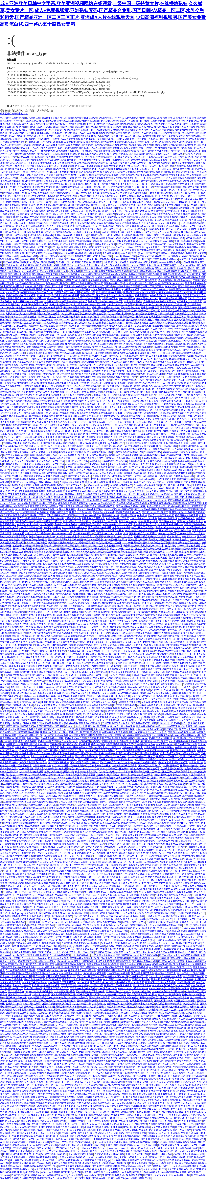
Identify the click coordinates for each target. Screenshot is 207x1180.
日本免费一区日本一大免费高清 (186, 127)
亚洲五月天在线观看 (16, 359)
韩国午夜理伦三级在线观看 (122, 832)
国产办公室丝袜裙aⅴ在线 (112, 916)
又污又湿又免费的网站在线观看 (90, 410)
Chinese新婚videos (196, 1094)
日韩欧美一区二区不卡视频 (77, 1178)
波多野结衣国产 (165, 1151)
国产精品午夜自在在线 (14, 868)
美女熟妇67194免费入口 (154, 467)
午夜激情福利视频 (133, 301)
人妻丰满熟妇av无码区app (123, 642)
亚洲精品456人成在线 (103, 512)
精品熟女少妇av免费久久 (128, 214)
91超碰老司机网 (158, 295)
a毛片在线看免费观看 (43, 895)
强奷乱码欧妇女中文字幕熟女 (32, 392)
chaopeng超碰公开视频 (85, 862)
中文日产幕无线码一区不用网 (49, 726)
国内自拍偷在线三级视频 (175, 452)
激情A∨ (122, 895)
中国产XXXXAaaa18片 (136, 795)
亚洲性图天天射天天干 (11, 413)
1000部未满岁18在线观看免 (94, 464)
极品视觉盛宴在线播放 (11, 931)
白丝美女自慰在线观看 (21, 337)
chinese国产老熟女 (89, 325)
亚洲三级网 (118, 359)
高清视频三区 (99, 310)
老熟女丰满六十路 (107, 413)
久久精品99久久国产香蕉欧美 (110, 889)
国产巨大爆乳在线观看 (83, 238)
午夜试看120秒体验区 (148, 681)
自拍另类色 (14, 539)
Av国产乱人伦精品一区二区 (102, 826)
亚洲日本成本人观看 (168, 600)
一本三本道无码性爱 (116, 1079)
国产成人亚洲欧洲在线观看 (55, 413)
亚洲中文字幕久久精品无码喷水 (48, 603)
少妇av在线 (30, 850)
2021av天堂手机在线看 (11, 1015)
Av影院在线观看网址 (65, 841)
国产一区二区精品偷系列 (40, 907)
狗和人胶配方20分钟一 (184, 208)
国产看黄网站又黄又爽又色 (113, 325)
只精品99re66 (125, 576)
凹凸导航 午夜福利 (185, 277)
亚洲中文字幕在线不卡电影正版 (116, 386)
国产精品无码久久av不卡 (102, 982)
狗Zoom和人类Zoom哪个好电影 (28, 1024)
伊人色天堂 (142, 1018)
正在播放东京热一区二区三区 (91, 1046)
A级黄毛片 (94, 461)
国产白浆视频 (67, 1073)
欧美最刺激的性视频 (63, 127)
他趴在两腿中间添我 (54, 883)
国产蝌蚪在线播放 (25, 862)
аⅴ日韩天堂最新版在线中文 (163, 160)
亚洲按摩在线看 (41, 1061)
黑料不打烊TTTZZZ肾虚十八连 (120, 434)
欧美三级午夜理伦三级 (85, 127)
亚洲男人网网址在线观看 (75, 913)
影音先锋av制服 (184, 892)
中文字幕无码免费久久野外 (14, 642)
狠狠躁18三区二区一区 (97, 684)
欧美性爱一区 (80, 235)
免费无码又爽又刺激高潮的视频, (93, 1103)
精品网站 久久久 (121, 1073)
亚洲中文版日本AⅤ (101, 431)
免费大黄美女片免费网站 (108, 1130)
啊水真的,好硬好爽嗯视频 (150, 205)
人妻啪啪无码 (88, 922)
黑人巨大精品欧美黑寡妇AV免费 (189, 1091)
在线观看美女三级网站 (115, 594)
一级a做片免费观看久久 (71, 1085)
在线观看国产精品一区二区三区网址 (167, 316)
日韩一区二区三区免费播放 (46, 1118)
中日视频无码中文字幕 (162, 952)
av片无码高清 (109, 714)
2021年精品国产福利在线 (186, 328)
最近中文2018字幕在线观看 (159, 654)
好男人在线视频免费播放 (64, 166)
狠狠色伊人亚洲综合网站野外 (73, 503)
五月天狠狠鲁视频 (65, 642)
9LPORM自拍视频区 (147, 642)
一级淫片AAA (189, 536)
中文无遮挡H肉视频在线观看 (176, 464)
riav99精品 (158, 1012)
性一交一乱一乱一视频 (26, 497)
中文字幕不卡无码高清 (112, 1058)
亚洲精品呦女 (89, 654)
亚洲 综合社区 (50, 940)
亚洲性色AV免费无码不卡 (150, 377)
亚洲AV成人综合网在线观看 (17, 401)
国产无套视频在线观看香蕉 (179, 672)
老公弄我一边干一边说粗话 (73, 301)
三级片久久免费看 (90, 316)
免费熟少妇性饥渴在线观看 (26, 919)
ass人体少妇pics (59, 970)
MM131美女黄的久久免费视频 (23, 458)
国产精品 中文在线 (130, 307)
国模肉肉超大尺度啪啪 (168, 723)
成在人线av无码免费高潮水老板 (135, 347)
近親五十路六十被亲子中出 (26, 545)
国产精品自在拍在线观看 (148, 847)
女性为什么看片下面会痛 (99, 705)
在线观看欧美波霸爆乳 (141, 1000)
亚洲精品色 (169, 627)
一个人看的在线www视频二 (71, 1015)
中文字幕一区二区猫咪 (178, 630)
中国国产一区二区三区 (129, 467)
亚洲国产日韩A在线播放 (60, 624)
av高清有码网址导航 (144, 154)
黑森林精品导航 (16, 991)
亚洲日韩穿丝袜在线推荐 (92, 377)
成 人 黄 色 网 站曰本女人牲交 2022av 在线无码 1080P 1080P (153, 283)
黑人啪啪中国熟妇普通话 (23, 1009)
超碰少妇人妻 (196, 121)
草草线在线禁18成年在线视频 (63, 383)
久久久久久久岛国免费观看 (90, 711)
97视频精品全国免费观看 (54, 416)
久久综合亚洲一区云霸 (46, 1085)
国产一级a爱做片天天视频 (131, 874)
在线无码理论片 (32, 413)
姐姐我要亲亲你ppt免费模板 (34, 512)
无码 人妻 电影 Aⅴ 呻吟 (156, 708)
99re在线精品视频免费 (128, 940)
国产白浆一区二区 (98, 356)
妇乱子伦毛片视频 (149, 904)
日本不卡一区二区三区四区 (38, 500)
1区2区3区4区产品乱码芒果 (188, 1030)
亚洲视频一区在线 (150, 307)
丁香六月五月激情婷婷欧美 (72, 506)
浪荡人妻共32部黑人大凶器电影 (143, 684)
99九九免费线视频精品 (190, 1121)
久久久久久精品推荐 (25, 461)
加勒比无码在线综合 (151, 871)
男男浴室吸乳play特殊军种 (162, 949)
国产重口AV (191, 829)
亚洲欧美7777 (113, 666)
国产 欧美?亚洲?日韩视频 (193, 1076)
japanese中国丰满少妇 (192, 934)
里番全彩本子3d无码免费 (82, 1130)
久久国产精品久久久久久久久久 (123, 669)
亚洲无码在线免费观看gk (62, 1040)
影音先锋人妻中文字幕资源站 (143, 865)
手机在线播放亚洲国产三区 (159, 229)
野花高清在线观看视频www (164, 259)
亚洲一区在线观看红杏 (185, 241)
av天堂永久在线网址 (147, 1145)
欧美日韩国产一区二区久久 (163, 1085)
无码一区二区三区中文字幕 (38, 1006)
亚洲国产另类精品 (9, 289)
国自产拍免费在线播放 (129, 901)
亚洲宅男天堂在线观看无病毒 (176, 178)
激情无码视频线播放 (84, 223)
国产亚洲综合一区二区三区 (154, 741)
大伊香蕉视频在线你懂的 (44, 871)
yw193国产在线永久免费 (55, 735)
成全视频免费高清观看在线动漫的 (160, 889)
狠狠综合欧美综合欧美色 (111, 795)
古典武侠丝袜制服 (12, 889)
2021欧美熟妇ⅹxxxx (90, 121)
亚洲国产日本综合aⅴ (177, 121)
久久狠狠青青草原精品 (172, 458)
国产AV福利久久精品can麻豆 (131, 506)
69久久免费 (195, 877)
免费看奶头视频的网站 (26, 898)
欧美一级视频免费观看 (138, 907)
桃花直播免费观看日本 (17, 798)
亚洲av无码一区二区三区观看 (49, 343)
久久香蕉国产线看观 (151, 702)
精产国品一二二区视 (60, 1142)
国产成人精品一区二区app (26, 1139)
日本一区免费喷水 (145, 651)
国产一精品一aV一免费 (58, 214)
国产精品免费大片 (180, 594)
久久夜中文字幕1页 (150, 801)
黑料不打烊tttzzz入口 (74, 606)
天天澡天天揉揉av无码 (155, 244)
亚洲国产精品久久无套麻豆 (183, 1118)
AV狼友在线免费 (49, 322)
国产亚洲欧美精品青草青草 (184, 1067)
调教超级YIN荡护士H (137, 1085)
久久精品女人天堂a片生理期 (59, 795)
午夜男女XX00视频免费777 (151, 256)
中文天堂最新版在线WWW (175, 648)
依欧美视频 (74, 268)
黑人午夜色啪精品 (145, 726)
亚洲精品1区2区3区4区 (141, 202)
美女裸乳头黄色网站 (192, 777)
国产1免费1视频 (49, 545)
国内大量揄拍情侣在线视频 (72, 253)
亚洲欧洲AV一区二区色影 (43, 425)
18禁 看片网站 (108, 841)
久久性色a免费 (136, 931)
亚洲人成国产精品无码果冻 (188, 319)
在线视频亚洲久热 (64, 862)
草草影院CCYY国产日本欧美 (50, 669)
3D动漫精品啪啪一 (80, 955)
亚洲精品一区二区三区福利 (102, 588)
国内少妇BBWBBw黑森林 (83, 1136)
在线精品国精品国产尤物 (138, 1178)
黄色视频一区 (12, 720)
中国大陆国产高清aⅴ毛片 (166, 1033)
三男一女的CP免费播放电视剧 (122, 1003)
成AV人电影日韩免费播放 (125, 717)
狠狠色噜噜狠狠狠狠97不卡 (29, 883)
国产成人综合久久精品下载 (159, 166)
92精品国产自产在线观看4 (75, 280)
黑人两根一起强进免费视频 (150, 1037)
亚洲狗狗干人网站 (183, 1052)
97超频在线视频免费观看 (99, 133)
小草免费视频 (94, 253)
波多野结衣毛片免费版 (52, 488)
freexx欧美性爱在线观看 (140, 497)
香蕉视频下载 (30, 1018)
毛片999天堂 (49, 627)
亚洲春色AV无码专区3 (90, 723)
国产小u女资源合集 (46, 660)
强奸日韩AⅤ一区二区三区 (171, 961)
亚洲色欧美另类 (69, 934)
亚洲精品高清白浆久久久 (63, 582)
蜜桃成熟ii (178, 154)
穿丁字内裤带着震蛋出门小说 (85, 958)
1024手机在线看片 (9, 702)
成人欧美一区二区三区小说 (22, 660)
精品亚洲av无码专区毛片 (41, 130)
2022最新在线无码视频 (88, 841)
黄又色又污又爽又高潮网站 (91, 455)
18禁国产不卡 (194, 274)
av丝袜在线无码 (127, 1094)
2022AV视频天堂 (30, 271)
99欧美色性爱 (73, 145)
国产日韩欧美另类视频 (124, 705)
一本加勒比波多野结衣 (61, 645)
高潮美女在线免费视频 (65, 524)
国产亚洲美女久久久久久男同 (87, 621)
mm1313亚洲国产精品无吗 (94, 274)
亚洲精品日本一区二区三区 (17, 892)
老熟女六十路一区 (22, 985)
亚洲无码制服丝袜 (55, 476)
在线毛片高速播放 (48, 452)
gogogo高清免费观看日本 (29, 913)
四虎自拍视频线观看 (68, 967)
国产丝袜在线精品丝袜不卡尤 (79, 259)
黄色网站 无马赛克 (33, 551)
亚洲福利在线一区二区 (74, 133)
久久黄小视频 (198, 985)
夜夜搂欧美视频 (127, 298)
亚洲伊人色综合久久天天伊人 (131, 491)
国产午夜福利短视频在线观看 (123, 838)
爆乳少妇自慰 (68, 630)
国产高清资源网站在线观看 (26, 1070)
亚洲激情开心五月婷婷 (114, 569)
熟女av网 (129, 211)
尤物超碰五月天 (32, 446)
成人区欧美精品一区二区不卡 (184, 196)
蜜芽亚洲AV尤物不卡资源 (87, 681)
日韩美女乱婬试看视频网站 (126, 871)
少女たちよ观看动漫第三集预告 (68, 765)
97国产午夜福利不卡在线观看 (117, 524)
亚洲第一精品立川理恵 (168, 609)
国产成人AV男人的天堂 (15, 265)
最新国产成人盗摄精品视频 (172, 606)
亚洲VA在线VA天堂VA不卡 (158, 328)
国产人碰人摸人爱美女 (194, 350)
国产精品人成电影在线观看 (76, 744)
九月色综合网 (194, 383)
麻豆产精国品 (120, 133)
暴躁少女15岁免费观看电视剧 (142, 1079)
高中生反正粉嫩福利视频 (129, 440)
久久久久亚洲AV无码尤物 (35, 121)
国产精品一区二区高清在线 (134, 316)
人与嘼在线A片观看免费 (71, 482)
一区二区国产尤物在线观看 (85, 386)
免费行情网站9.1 (85, 196)
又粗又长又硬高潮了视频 (64, 1163)
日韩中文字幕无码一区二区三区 (104, 229)
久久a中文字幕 (176, 1058)
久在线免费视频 (128, 196)
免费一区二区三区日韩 (151, 374)
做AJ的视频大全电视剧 (172, 588)
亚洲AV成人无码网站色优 (32, 211)
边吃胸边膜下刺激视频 (184, 118)
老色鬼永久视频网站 (44, 672)
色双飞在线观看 (79, 708)
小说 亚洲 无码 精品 (133, 365)
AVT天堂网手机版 (178, 741)
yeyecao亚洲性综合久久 (115, 1097)
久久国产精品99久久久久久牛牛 (89, 557)
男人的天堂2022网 (194, 907)
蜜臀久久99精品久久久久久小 (155, 943)
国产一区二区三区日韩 (68, 353)
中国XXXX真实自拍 (85, 437)
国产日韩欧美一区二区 (14, 759)
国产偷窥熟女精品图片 (117, 557)
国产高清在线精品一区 (21, 1169)
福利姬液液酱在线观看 (161, 898)
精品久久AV (141, 738)
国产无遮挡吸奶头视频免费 (14, 530)
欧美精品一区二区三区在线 (190, 410)
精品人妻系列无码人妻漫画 (175, 988)
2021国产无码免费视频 (100, 753)
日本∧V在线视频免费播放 (101, 660)
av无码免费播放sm (109, 316)
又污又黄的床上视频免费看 (182, 145)
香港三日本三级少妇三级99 (44, 506)
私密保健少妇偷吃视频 (160, 1130)
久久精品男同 (24, 1046)
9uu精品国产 (112, 1094)
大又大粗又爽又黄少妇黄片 (151, 566)
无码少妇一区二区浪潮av (16, 1037)
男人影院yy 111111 (15, 774)
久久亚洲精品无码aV (54, 479)
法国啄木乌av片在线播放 (64, 720)
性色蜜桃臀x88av (78, 1094)
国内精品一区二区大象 (77, 883)
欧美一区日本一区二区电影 (160, 506)
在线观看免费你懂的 (75, 597)
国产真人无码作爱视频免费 (175, 1021)
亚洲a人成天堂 (41, 645)
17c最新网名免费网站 (35, 250)
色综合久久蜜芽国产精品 (144, 762)
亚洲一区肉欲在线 (101, 169)
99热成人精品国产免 (101, 359)
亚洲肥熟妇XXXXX (104, 533)
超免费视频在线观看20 (67, 151)
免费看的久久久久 (130, 943)
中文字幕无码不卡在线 (116, 563)
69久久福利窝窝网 (26, 503)
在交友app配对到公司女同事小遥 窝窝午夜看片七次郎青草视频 (174, 964)
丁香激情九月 (108, 741)
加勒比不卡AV (13, 744)
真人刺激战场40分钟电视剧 (34, 874)
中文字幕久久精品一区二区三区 (48, 464)
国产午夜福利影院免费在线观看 (136, 774)
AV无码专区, (101, 247)
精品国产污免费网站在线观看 (35, 720)
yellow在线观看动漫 (164, 133)
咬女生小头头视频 (169, 928)
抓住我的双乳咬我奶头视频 (120, 946)
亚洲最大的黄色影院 (186, 1049)
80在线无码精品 (161, 1067)
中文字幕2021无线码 (23, 362)
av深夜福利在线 (25, 690)
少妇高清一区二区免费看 (116, 262)
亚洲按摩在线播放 (9, 256)
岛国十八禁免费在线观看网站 (58, 223)
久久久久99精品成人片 (114, 805)
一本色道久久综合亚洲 (55, 136)
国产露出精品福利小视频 (174, 440)
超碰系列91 (92, 829)
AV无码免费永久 (186, 518)
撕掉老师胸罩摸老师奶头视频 (72, 717)
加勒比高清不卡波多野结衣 (14, 536)
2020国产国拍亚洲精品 (122, 404)
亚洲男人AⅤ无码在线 (88, 582)
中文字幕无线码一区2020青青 (33, 572)
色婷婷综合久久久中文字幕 (102, 693)
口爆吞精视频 (173, 678)
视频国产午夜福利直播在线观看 (26, 1130)
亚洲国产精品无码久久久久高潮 (150, 536)
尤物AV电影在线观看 (128, 693)
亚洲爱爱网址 (141, 295)
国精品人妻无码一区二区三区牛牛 (100, 347)
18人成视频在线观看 (71, 313)
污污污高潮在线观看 (120, 961)
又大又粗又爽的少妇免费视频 (116, 199)
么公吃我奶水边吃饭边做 (153, 1088)
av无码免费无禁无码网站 (186, 711)
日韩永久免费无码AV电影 (161, 515)
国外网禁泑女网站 (141, 979)
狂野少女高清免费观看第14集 (59, 771)
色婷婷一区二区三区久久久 (70, 485)
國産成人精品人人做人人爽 (104, 1133)
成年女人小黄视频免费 (176, 1037)
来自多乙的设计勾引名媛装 (186, 431)
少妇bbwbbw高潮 (157, 386)
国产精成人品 (46, 419)
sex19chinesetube (62, 319)
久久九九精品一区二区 (154, 1169)
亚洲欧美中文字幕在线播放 (99, 1043)
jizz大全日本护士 (195, 362)
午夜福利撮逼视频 (112, 657)
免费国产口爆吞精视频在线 (40, 334)
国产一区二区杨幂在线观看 (153, 356)
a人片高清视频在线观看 (31, 771)
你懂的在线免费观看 (131, 937)
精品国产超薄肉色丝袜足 (88, 298)
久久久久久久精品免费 (59, 648)
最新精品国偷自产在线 (145, 1112)
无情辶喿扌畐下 (138, 151)
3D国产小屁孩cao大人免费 (182, 759)
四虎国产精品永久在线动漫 (31, 1136)
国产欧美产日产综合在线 (38, 172)
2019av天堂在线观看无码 (158, 419)
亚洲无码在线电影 (165, 1049)
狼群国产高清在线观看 (61, 470)
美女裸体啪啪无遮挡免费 (92, 777)
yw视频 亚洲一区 (170, 765)
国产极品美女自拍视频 (136, 322)
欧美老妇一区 (102, 642)
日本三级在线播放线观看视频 (131, 503)
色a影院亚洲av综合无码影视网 (94, 1052)
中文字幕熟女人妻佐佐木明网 (143, 446)
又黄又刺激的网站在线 (184, 343)
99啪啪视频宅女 (18, 633)
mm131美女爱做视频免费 (65, 172)
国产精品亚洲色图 (52, 913)
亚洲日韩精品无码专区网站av (114, 579)
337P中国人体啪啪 (123, 235)
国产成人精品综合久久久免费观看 (72, 591)
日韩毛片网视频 (34, 940)
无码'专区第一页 (65, 425)
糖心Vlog (58, 699)
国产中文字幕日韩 (144, 428)
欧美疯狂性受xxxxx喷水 (100, 235)
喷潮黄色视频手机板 (64, 798)
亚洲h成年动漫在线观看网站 (14, 684)
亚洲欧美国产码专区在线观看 (21, 295)
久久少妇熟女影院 (100, 130)
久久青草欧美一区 (183, 654)
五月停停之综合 (156, 449)
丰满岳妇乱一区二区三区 (150, 190)
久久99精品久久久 (68, 741)
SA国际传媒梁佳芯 (84, 1073)
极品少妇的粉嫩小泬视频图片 (188, 1055)
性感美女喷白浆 (77, 434)
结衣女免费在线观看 (88, 600)
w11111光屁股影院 (36, 759)
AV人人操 (69, 289)
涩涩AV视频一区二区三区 (193, 148)
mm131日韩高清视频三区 (74, 527)
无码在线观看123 (9, 967)
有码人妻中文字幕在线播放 (44, 877)
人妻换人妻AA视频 (75, 669)
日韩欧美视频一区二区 (183, 1124)
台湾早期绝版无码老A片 (43, 226)
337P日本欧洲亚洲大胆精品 (89, 551)
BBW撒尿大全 (70, 569)
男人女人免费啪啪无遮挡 (148, 1006)
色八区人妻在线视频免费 (97, 612)
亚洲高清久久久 (155, 811)
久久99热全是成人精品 (125, 1043)
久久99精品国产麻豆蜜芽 (158, 666)
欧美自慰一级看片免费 (160, 1154)
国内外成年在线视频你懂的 (180, 1088)
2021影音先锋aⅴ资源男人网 (187, 1082)
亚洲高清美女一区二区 (142, 771)
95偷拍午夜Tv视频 (140, 121)
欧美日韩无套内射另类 (79, 416)
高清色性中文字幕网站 (189, 1012)
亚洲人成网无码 (134, 889)
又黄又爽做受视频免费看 (47, 362)
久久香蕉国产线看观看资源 (181, 624)
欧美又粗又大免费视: (179, 883)
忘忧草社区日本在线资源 (129, 714)
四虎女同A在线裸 (32, 1003)
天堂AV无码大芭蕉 (59, 1061)
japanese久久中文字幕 (130, 1009)
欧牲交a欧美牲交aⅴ (37, 651)
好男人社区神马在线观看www (28, 301)
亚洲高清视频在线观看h (94, 313)
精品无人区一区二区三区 (108, 542)
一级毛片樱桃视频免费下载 (160, 163)
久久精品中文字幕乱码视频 (157, 826)
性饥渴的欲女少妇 (19, 1088)
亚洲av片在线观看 (147, 1043)
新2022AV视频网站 (141, 991)
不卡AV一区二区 (159, 690)
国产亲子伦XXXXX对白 (155, 1175)
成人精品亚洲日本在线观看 (121, 853)
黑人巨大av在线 (101, 1112)
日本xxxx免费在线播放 (57, 310)
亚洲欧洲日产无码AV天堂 (13, 1079)
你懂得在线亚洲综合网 (116, 976)
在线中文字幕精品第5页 (39, 554)
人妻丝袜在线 (46, 319)
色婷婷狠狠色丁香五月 (80, 157)
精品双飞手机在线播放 (14, 907)
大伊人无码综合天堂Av (51, 898)
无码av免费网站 (61, 530)
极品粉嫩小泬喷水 (67, 600)
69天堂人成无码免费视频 (85, 624)
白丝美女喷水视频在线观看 (125, 374)
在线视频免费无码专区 (163, 985)
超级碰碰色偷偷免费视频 (64, 217)
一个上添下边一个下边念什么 (169, 422)
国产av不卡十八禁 (107, 940)
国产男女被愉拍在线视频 (44, 801)
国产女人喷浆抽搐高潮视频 (156, 910)
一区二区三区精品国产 (142, 527)
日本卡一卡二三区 (151, 169)
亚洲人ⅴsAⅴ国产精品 (182, 142)
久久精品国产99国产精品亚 (57, 205)
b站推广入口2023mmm (144, 482)
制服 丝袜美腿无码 (167, 518)
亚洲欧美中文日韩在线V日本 (136, 389)
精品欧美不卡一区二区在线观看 (78, 952)
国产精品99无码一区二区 (26, 434)
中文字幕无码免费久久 (94, 850)
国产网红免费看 (182, 494)
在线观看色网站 (101, 1115)
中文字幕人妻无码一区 (79, 1021)
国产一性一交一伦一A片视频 (122, 410)
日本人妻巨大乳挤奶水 (132, 229)
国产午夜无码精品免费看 (92, 1037)
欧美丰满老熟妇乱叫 (44, 494)
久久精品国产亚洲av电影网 (68, 928)
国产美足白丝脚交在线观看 (22, 377)
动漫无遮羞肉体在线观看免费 (44, 407)
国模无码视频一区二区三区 (60, 515)
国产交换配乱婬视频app (123, 759)
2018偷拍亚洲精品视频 (71, 612)
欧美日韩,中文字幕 (123, 630)
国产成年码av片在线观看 (158, 380)
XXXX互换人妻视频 (77, 1109)
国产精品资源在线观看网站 (123, 892)
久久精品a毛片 (173, 256)
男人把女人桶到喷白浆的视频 (89, 470)
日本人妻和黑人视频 (117, 1142)
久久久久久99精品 (9, 229)
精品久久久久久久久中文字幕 (84, 768)
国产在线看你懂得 (132, 814)
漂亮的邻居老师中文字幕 (182, 958)
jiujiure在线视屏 (177, 642)
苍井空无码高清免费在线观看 (144, 768)
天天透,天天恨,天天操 (143, 1103)
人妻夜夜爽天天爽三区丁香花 (81, 811)
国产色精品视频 (197, 1139)
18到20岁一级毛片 (46, 961)
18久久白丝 (154, 988)
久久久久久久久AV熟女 (155, 732)
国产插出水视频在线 (98, 1061)
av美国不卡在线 (161, 497)
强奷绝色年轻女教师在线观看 (82, 118)
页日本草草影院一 (24, 521)
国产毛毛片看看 (110, 877)
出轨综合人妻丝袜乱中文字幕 (113, 1000)
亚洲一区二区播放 (110, 651)
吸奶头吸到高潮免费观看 (40, 1055)
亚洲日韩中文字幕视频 (96, 1121)
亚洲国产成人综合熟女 (108, 811)
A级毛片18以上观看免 (162, 368)
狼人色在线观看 (104, 1073)
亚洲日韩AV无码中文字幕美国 (160, 982)
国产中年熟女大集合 (169, 955)
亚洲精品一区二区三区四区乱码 (165, 795)
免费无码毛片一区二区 (175, 780)
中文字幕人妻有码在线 (116, 844)
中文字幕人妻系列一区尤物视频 (99, 847)
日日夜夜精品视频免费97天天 (112, 970)
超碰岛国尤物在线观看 (40, 530)
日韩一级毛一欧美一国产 (34, 539)
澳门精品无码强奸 (107, 862)
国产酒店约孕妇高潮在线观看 (118, 1040)
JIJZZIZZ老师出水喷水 (177, 551)
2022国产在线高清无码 (30, 527)
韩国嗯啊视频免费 (12, 443)
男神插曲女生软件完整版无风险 (47, 1175)
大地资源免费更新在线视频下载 (168, 991)
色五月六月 (124, 696)
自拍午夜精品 (194, 235)
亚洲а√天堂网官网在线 (76, 588)
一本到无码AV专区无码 (136, 949)
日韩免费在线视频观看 (76, 817)
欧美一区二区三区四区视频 (33, 780)
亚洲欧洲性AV (157, 322)
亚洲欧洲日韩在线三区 (156, 1115)
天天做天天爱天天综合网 (176, 702)
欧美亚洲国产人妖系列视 (109, 437)
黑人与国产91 (15, 585)
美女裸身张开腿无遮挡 (40, 615)
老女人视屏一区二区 (29, 148)
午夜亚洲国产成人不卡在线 (182, 289)
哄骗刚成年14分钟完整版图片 (78, 208)
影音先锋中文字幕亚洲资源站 (135, 368)
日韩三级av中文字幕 (171, 976)
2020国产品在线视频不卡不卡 (188, 699)
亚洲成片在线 (181, 877)
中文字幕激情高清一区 (57, 1094)
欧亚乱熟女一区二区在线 (100, 286)
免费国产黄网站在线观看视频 (113, 271)
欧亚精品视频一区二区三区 (102, 1109)
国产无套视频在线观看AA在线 (45, 1100)
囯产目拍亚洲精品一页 (156, 931)
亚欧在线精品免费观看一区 (173, 298)
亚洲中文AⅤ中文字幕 (75, 738)
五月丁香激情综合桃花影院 (54, 434)
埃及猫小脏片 (12, 166)
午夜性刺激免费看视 (115, 859)
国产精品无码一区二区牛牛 (111, 654)
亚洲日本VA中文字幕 (102, 630)
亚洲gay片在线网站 (24, 259)
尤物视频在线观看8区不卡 (115, 1163)
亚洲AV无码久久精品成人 (78, 476)
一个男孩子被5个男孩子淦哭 (184, 497)
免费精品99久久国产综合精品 (121, 377)
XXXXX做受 (155, 621)
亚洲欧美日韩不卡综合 (180, 690)
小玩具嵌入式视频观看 (92, 563)
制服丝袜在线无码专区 (171, 401)
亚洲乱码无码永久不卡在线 (101, 898)
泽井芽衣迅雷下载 (163, 428)
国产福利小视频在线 (78, 340)
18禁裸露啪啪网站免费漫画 (76, 702)
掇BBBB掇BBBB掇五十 (68, 961)
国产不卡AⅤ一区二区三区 (155, 512)
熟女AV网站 (171, 286)
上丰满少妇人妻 (150, 606)
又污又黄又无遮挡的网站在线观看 (48, 678)
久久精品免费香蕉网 (60, 955)
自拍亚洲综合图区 (176, 554)
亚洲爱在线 (164, 253)
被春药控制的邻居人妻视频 (143, 262)
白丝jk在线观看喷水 (163, 1163)
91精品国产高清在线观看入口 (48, 901)
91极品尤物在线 (78, 1061)
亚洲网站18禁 (17, 470)
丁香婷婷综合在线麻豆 (146, 139)
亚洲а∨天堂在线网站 (123, 868)
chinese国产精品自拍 (127, 588)
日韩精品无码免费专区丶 (101, 425)
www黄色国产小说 (19, 506)
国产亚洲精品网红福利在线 (171, 1157)
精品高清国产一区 (27, 961)
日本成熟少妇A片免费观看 (146, 485)
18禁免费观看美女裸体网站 (184, 786)
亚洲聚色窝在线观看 (103, 1139)
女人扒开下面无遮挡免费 (42, 151)
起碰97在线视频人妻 (132, 747)
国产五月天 (70, 901)
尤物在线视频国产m (196, 961)
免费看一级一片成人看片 (68, 672)
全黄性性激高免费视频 (132, 1030)
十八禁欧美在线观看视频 (12, 118)
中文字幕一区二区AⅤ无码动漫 (45, 684)
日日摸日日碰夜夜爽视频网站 (56, 1070)
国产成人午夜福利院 (185, 1127)
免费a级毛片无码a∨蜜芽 (81, 247)
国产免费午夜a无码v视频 (143, 723)
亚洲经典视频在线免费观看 (52, 829)
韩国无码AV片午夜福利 (15, 997)
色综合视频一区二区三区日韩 (64, 121)
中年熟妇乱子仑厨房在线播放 (95, 151)
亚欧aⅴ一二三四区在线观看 (187, 898)
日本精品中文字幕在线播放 (77, 521)
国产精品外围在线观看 (154, 1106)
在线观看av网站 (74, 1160)
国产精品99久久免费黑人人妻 (23, 340)
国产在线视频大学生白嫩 (137, 690)
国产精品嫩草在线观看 (99, 527)
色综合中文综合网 (148, 148)
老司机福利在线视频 (188, 446)
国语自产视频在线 (39, 1082)
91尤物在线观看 (191, 1003)
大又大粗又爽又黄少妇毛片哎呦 (169, 362)
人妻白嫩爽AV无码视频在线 (53, 190)
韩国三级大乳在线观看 (79, 491)
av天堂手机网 (36, 1073)
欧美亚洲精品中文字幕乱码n (95, 139)
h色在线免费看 (135, 783)
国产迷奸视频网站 (81, 169)
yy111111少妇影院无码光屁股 (51, 389)
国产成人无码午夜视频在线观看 (110, 687)
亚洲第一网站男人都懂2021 (52, 350)
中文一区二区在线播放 (176, 449)
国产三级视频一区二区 (137, 259)
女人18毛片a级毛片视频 (31, 795)
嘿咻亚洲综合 (46, 497)
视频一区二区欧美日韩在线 (60, 298)
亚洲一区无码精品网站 (11, 1076)
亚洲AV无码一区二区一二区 (145, 310)
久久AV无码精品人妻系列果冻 (131, 750)
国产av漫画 (27, 184)
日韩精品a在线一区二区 (103, 395)
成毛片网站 (170, 545)
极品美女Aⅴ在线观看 (176, 844)
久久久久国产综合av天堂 (189, 720)
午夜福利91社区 (63, 895)
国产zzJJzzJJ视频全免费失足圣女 (146, 470)
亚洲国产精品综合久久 (109, 350)
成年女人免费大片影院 (42, 1115)
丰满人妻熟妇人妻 (144, 331)
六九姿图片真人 (168, 407)
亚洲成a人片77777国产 (148, 832)
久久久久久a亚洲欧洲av (193, 633)
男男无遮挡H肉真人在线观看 (187, 663)
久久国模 (25, 1097)
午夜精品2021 (108, 681)
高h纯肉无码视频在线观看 (66, 500)
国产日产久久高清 (34, 964)
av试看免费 (40, 298)
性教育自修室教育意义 (61, 193)
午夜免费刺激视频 (36, 1079)
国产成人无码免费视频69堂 (80, 1018)
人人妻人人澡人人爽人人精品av (96, 868)
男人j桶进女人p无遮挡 (106, 1169)
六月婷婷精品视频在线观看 (168, 925)
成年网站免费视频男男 (75, 401)
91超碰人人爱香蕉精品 (151, 627)
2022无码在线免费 (50, 139)
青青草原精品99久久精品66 (73, 322)
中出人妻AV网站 (40, 865)
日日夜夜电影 (43, 970)
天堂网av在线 (189, 181)
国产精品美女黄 (162, 202)
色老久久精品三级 (184, 979)
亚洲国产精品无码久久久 (128, 512)
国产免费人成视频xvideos (143, 711)
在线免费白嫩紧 (54, 792)
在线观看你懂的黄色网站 (103, 603)
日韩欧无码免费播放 (19, 1151)
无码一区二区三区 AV (128, 862)
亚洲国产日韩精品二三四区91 (53, 449)
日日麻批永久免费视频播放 (60, 808)
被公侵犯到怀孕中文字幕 (173, 1172)
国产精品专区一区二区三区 (131, 880)
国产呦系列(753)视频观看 (108, 922)
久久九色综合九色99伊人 (34, 958)
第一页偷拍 (100, 1142)
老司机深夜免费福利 (105, 1018)
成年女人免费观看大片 (26, 838)
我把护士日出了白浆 (69, 940)
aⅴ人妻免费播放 (84, 1115)
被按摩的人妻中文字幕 (125, 286)
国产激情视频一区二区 (11, 988)
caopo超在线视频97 (188, 603)
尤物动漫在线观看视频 (94, 973)
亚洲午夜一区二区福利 (14, 235)
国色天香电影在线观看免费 (154, 862)
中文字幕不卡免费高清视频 (122, 672)
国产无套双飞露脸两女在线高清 (40, 1015)
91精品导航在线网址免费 (143, 1151)
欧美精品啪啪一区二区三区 (93, 675)
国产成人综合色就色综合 (112, 319)
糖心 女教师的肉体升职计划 (192, 392)
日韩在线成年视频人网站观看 (78, 1091)
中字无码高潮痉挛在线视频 (126, 1088)
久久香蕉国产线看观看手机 (62, 982)
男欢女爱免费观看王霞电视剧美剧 (72, 130)
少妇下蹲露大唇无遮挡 (116, 865)
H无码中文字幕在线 (160, 353)
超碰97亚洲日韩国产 (136, 371)
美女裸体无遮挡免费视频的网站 (191, 1163)
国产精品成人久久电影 (57, 211)
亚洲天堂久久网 (14, 1003)
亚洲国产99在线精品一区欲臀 (117, 808)
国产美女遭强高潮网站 (166, 1121)
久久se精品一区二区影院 (140, 133)
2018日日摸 (158, 235)
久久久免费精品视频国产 (18, 621)
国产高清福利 (50, 1145)
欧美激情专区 (42, 1049)
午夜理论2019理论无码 (124, 753)
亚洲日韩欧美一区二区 (66, 1052)
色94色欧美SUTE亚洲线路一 (16, 603)
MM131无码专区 (190, 256)
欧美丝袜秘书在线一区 (117, 777)
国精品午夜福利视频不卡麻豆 (48, 401)
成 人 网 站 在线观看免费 (124, 479)
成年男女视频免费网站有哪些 (184, 931)
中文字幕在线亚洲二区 (100, 663)
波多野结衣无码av (161, 817)
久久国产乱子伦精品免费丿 (88, 805)
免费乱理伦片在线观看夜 (130, 826)
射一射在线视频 (165, 711)
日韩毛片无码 (99, 476)
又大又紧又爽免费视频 (162, 1127)
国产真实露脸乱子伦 (76, 479)
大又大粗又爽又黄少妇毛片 (14, 859)
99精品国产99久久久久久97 (65, 886)
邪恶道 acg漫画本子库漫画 (21, 669)
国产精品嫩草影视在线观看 (69, 594)
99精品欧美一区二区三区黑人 (65, 880)
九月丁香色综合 (89, 940)
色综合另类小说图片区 (88, 907)
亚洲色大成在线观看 (165, 268)
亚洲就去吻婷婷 (47, 1127)
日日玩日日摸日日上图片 (71, 750)
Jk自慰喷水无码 (54, 199)
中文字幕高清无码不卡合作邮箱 (65, 1172)
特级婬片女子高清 (33, 988)
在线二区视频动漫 (85, 1064)
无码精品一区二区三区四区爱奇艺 (117, 362)
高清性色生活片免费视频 (108, 419)
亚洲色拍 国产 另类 (155, 916)
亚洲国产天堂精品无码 (14, 368)
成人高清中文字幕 (66, 1064)
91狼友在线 (146, 970)
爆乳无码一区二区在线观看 (24, 428)
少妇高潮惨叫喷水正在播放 (153, 717)
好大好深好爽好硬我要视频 (106, 1021)
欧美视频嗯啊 (69, 844)
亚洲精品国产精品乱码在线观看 (121, 780)
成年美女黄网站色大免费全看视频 (25, 729)
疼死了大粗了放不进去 (89, 398)
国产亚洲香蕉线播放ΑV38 (63, 398)
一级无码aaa (21, 747)
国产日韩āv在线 (65, 805)
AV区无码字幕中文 (12, 1040)
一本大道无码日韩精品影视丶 (135, 798)
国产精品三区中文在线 (127, 955)
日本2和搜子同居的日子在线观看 (99, 494)
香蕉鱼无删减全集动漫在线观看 (103, 964)
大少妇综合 (176, 416)
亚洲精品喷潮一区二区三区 (22, 817)
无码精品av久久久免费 (26, 1133)
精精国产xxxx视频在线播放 (31, 199)
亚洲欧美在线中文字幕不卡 (191, 533)
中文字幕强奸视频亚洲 (85, 1027)
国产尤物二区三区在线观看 (90, 976)
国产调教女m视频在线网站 (175, 1006)
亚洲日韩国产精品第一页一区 (95, 187)
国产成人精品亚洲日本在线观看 (39, 443)
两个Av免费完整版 (87, 585)
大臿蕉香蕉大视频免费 (163, 389)
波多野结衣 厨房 (168, 307)
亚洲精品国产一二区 (27, 946)
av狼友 (44, 1172)
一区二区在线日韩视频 (75, 898)
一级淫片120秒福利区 (119, 675)
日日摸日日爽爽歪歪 (129, 877)
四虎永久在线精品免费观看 (82, 497)
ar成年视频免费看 (41, 994)
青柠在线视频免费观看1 (144, 609)
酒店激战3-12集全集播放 (125, 148)
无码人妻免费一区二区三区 (50, 461)
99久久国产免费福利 (61, 786)
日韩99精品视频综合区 (80, 576)
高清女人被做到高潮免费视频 (133, 172)
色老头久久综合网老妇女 (152, 838)
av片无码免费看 (145, 422)
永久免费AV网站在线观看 (111, 967)
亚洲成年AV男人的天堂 (41, 798)
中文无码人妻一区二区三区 (44, 1151)
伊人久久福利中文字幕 (134, 919)
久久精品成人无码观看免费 (28, 588)
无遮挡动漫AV (53, 630)
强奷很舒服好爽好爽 (51, 826)
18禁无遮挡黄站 (163, 582)
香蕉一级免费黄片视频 (99, 717)
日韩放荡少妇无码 (33, 1021)
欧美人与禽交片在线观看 (139, 1033)
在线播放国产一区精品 (173, 847)
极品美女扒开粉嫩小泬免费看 (56, 1003)
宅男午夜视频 (110, 163)
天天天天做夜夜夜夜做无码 (63, 904)
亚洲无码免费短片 (137, 193)
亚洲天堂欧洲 (190, 859)
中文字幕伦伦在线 (46, 377)
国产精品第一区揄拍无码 (87, 1058)
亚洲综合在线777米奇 (14, 334)
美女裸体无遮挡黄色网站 (59, 250)
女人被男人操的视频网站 (12, 542)
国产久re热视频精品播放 (29, 518)
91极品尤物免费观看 (105, 277)
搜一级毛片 (61, 675)
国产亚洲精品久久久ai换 (43, 566)
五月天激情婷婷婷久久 (192, 211)
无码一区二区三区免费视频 (185, 380)
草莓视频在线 (51, 301)
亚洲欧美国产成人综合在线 (48, 1091)
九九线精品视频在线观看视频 (56, 238)
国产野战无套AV (12, 416)
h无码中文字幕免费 (28, 190)
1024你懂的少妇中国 (53, 518)
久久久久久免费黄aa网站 (77, 395)
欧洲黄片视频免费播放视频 (48, 856)
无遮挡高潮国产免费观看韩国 (80, 774)
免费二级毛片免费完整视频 (23, 307)
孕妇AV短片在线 (116, 274)
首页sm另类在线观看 (20, 654)
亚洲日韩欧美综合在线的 (181, 476)
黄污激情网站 (174, 536)
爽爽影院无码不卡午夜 (114, 392)
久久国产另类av (44, 560)
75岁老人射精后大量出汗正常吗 (128, 380)
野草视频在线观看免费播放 (42, 1157)
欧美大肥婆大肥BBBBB (130, 1169)
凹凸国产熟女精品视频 (179, 805)
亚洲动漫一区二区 (138, 976)
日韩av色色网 (191, 458)
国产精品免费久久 (160, 798)
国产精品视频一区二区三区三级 (94, 759)
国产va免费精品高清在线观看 (118, 618)
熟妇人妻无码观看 (155, 238)
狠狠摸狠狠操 (178, 253)
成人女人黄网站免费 (44, 705)
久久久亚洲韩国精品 (179, 1115)
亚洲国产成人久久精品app (23, 482)
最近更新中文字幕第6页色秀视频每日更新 (146, 443)
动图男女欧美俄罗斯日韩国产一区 (85, 283)
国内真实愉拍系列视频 (17, 217)
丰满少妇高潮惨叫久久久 (58, 621)
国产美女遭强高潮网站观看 (94, 145)
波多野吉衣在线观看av (17, 202)
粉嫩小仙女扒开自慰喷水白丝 (27, 223)
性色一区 (45, 657)
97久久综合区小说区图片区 (181, 669)
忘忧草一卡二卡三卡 (129, 801)
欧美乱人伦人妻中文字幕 (94, 672)
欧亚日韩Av (118, 211)
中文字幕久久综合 (165, 744)
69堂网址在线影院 (120, 151)
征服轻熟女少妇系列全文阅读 (148, 1040)
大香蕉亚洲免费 (73, 518)
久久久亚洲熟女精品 (23, 325)
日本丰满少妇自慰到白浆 (179, 467)
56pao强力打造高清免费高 (118, 1076)
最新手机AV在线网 (166, 720)
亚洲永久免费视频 (122, 835)
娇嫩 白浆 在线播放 (20, 711)
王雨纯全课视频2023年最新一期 (115, 600)
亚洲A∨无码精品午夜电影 (19, 1061)
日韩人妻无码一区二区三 (191, 841)
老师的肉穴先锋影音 (13, 675)
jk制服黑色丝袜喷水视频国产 (62, 759)
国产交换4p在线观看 (193, 416)
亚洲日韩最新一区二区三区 (187, 919)
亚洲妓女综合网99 (84, 443)
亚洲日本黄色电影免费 (180, 512)
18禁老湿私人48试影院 (91, 536)
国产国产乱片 (163, 434)
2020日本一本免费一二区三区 (61, 663)
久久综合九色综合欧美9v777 (115, 121)
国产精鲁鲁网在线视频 (67, 187)
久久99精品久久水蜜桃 (186, 313)
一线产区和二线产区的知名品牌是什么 (169, 789)
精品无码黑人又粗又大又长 (95, 961)
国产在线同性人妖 (137, 594)
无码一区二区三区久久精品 (26, 322)
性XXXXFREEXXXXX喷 (45, 1046)
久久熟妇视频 (88, 880)
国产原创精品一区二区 (133, 922)
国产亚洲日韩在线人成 (152, 1139)
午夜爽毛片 (16, 560)
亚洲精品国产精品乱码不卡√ (84, 762)
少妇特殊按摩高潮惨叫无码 (137, 735)
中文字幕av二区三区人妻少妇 (186, 943)
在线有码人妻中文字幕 (192, 609)
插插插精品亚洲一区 (69, 1151)
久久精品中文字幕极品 (42, 594)
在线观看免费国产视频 (14, 193)
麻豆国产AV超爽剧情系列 (42, 365)
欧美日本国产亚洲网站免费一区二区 (21, 1154)
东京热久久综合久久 (78, 690)
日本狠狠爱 (18, 533)
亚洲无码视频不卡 (55, 395)
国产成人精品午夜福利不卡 (101, 506)
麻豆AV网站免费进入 (138, 687)
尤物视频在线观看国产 (122, 187)
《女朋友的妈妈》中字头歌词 (30, 395)
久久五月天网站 (46, 1052)
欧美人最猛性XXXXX (147, 298)
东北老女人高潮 (91, 925)
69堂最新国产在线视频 (53, 811)
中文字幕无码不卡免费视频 (155, 1109)
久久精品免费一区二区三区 (141, 756)
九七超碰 (97, 569)
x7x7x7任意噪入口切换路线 (171, 853)
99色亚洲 (95, 741)
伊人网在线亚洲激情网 (110, 1127)
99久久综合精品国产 (80, 1076)
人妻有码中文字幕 (9, 853)
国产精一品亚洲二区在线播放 (115, 624)
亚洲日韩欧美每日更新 (132, 666)
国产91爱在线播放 (119, 280)
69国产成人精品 (124, 395)
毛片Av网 (197, 464)
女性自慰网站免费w (26, 422)
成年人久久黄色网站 (32, 124)
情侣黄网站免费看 (152, 648)
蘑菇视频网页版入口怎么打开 (48, 1106)
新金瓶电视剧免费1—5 (124, 178)
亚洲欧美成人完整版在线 (167, 934)
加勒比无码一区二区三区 (27, 1030)
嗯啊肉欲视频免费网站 (63, 1097)
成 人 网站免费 (41, 1000)
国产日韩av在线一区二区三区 (124, 820)
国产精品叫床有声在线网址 (142, 1142)
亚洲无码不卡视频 (125, 729)
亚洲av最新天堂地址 (57, 690)
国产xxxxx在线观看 (27, 449)
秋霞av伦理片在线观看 (154, 337)
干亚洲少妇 (51, 437)
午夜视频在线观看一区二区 (129, 660)
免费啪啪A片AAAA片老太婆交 (144, 383)
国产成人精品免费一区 (115, 446)
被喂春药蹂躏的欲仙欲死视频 (170, 651)
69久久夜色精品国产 (157, 491)
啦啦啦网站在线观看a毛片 (175, 714)
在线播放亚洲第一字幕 (30, 853)
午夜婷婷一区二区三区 (76, 753)
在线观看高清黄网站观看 (89, 163)
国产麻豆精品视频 (110, 615)
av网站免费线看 (166, 313)
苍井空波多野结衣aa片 (85, 795)
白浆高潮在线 (33, 118)
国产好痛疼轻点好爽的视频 (85, 319)
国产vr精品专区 (57, 256)
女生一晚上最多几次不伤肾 (149, 729)
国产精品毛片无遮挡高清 (135, 350)
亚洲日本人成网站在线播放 (14, 1142)
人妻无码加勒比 (75, 539)
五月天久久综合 (94, 488)
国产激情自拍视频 (152, 274)
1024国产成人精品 (107, 988)
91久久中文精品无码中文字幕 (54, 1076)
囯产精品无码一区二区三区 (139, 359)
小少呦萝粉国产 (124, 401)
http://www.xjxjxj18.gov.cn (114, 783)
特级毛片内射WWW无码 (109, 910)
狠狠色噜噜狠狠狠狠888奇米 (14, 916)
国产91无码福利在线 (92, 545)
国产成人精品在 (194, 395)
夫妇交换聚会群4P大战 (64, 163)
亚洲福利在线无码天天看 (44, 274)
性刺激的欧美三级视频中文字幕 (129, 663)
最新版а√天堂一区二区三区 (189, 675)
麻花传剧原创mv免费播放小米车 (130, 699)
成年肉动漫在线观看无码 (88, 783)
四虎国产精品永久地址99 (185, 548)
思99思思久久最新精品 (134, 437)
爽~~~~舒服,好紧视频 (155, 563)
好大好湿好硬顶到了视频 (24, 1052)
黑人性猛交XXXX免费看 (80, 1154)
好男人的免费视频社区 (26, 829)
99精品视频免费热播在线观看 (128, 452)
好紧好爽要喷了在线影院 (50, 1067)
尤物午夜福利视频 (66, 226)
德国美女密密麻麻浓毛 (117, 470)
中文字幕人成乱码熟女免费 (132, 163)
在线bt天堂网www (93, 792)
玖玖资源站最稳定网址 (163, 347)
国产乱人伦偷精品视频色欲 (146, 1172)
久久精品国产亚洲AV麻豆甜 (109, 786)
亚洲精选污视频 (144, 1067)
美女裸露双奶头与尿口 (157, 786)
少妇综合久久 (134, 1157)
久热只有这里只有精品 (29, 473)
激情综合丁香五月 (84, 687)
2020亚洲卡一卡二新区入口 (107, 747)
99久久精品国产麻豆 (30, 1064)
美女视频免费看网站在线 (180, 356)
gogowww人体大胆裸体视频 (39, 991)
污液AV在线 (104, 374)
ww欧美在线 (6, 937)
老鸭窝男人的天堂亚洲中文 (148, 211)
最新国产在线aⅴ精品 (88, 217)
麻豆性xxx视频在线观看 (55, 268)
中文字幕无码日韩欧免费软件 (100, 750)
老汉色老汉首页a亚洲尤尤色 (87, 250)
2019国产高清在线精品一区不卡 (133, 603)
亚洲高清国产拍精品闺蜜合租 (18, 726)
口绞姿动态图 (183, 985)
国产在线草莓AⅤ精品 (186, 744)
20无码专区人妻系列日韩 (79, 729)
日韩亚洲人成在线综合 (103, 416)
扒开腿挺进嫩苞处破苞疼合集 (171, 292)
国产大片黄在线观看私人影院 (149, 509)
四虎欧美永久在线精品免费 (82, 970)
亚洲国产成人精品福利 (160, 738)
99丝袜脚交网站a (152, 452)
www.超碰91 (81, 425)
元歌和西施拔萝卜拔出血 (180, 500)
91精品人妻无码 (108, 895)
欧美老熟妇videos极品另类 (161, 461)
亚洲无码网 (108, 1175)
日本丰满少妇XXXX (23, 672)
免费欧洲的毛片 (171, 874)
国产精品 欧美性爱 (31, 145)
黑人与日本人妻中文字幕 (139, 181)
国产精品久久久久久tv (54, 729)
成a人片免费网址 (117, 145)
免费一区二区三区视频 (80, 473)
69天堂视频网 (34, 591)
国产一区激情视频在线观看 (66, 554)
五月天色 (139, 1115)
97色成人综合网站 (34, 286)
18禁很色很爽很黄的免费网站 (159, 747)
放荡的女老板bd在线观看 (135, 1130)
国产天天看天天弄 (44, 862)
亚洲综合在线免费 (41, 1163)
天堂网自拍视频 (30, 244)
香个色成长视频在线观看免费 (25, 374)
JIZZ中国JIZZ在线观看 (158, 594)
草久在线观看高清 (167, 579)
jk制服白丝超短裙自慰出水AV (158, 937)
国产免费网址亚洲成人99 (159, 919)
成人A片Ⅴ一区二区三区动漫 (17, 437)
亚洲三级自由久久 (87, 814)
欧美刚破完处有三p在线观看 (126, 606)
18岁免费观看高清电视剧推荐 (106, 289)
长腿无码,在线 (52, 964)
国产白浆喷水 (61, 157)
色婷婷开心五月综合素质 (179, 473)
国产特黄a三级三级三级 (37, 470)
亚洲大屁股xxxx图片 (168, 148)
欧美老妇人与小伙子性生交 (17, 464)
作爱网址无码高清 (193, 524)
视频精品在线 (166, 530)
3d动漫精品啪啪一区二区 (159, 208)
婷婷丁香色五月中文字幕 (153, 669)
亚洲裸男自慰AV (115, 690)
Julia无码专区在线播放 (26, 1127)
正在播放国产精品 (126, 847)
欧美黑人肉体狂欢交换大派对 (72, 693)
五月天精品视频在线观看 (31, 178)
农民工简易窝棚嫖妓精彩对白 (90, 789)
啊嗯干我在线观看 (184, 133)
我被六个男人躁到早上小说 (69, 1127)
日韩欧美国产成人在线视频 (116, 334)
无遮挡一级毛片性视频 (14, 515)
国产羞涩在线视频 (137, 220)
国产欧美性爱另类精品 (85, 374)
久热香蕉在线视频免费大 (108, 223)
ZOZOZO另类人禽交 (47, 967)
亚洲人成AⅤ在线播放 (21, 693)
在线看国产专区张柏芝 (177, 455)
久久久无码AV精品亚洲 (143, 696)
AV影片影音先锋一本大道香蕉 (118, 720)
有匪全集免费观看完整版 (104, 467)
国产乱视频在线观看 (79, 359)
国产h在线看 (91, 919)
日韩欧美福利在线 (91, 334)
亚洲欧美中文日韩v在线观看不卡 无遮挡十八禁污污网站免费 (88, 627)
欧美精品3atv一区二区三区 (85, 874)
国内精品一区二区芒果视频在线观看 (156, 410)
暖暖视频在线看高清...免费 (106, 307)
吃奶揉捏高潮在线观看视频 (179, 645)
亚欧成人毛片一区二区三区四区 (33, 410)
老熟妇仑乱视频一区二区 (29, 735)
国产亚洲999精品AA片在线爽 (40, 675)
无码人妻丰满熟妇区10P (192, 223)
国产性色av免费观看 (23, 557)
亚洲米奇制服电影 (189, 765)
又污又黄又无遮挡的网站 (70, 148)
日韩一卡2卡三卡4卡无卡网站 (117, 407)
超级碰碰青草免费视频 (136, 967)
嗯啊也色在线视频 (175, 238)
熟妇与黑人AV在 (157, 1018)
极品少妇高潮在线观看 (17, 1012)
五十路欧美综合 (129, 1021)
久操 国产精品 (149, 1157)
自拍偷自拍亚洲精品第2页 (102, 503)
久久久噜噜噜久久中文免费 (117, 1172)
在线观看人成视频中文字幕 (154, 1118)
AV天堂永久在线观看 (38, 193)
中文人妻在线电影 (69, 371)
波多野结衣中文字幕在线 (92, 1079)
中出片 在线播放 (69, 362)
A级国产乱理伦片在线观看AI (73, 871)
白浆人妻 (163, 642)
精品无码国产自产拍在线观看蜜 (120, 551)
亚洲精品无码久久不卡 (103, 244)
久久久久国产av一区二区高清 (118, 488)
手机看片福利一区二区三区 (96, 404)
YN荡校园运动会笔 (160, 907)
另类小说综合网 (48, 458)
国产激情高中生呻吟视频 (81, 1169)
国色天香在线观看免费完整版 (56, 910)
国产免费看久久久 (185, 597)
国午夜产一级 (49, 1064)
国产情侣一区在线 (152, 714)
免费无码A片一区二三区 (104, 422)
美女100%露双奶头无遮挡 (167, 331)
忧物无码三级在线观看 (36, 835)
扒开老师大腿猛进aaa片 (96, 892)
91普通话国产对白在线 (21, 579)
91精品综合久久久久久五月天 (30, 663)
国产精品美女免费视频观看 (27, 943)
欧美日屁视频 (161, 196)
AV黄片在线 (177, 907)
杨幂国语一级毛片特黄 (89, 524)
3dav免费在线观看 (119, 931)
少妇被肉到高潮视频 (171, 801)
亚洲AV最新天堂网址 (148, 753)
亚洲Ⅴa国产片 (118, 1178)
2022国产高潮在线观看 (162, 675)
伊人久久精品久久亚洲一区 (143, 313)
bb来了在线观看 (30, 934)
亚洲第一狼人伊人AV (190, 220)
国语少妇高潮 (23, 371)
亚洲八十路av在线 (63, 235)
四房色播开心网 (30, 467)
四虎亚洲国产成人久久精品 (49, 259)
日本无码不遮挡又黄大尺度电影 (178, 169)
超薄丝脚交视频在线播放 (99, 452)
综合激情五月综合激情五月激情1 (141, 530)
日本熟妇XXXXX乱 (110, 823)
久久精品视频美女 (161, 735)
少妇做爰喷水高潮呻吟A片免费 (101, 337)
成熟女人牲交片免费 (175, 235)
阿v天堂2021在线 (84, 835)
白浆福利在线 (197, 838)
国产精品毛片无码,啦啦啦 (49, 636)
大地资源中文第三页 (41, 1097)
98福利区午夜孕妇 (118, 1121)
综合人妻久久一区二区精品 (167, 124)
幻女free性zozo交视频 (90, 371)
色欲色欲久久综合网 (90, 615)
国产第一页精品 (64, 566)
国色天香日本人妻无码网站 (114, 958)
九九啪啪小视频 (189, 585)
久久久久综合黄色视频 (174, 621)
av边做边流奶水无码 (166, 479)
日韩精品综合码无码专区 (32, 820)
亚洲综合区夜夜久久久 (28, 657)
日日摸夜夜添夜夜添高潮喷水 (41, 353)
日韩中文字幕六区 (32, 723)
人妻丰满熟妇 (74, 651)
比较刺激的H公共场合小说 (143, 518)
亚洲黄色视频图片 (12, 783)
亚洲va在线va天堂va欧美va (153, 289)
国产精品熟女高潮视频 (77, 780)
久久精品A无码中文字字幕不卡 (114, 771)
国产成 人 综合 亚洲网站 (184, 419)
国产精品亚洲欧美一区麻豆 (17, 886)
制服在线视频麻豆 (131, 127)
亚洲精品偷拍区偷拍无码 (89, 901)
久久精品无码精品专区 (195, 404)
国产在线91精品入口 (168, 1145)
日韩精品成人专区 (143, 124)
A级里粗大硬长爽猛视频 (127, 1139)
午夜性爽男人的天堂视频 (114, 732)
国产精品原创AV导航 (87, 798)
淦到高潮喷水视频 (142, 235)
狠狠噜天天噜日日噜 (154, 645)
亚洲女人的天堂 (116, 247)
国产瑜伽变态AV (166, 597)
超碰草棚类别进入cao (171, 684)
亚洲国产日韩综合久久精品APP (152, 759)
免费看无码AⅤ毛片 (55, 1024)
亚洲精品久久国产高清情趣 (162, 657)
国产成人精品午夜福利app (142, 271)
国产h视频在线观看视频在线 (90, 991)
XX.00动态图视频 (160, 958)
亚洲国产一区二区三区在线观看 (73, 548)
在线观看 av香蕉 (65, 756)
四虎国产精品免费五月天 (86, 916)
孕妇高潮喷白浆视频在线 (140, 569)
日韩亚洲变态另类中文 (14, 554)
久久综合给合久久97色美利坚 (179, 377)
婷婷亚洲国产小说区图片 (144, 597)
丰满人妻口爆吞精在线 (129, 1136)
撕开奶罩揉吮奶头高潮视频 (166, 226)
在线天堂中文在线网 (157, 883)
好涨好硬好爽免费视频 (28, 331)
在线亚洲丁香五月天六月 (53, 118)
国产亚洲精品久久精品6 (152, 1160)
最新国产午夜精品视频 (80, 241)
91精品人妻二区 (16, 789)
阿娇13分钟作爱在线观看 (89, 609)
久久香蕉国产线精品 (74, 699)
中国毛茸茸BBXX (14, 792)
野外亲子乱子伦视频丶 (69, 545)
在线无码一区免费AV (57, 359)
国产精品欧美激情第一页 (123, 612)
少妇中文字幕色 (144, 362)
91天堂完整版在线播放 (43, 187)
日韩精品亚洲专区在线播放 (189, 612)
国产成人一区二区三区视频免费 (55, 428)
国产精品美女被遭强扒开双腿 (142, 217)
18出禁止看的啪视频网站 (145, 572)
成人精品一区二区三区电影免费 (155, 130)
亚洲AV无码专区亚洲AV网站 (84, 994)
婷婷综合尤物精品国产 (35, 931)
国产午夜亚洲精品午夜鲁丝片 (64, 868)
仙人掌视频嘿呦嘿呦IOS (105, 576)
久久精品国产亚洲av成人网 (54, 823)
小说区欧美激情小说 (13, 286)
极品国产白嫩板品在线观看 (46, 985)
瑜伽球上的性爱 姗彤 (38, 368)
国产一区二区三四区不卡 (151, 286)
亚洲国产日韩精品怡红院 (89, 657)
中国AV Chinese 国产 (88, 362)
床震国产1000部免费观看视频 (104, 913)
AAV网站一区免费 (84, 642)
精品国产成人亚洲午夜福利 (167, 970)
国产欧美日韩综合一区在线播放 (42, 612)
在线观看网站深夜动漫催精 (117, 979)
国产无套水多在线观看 (190, 729)
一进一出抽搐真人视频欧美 (188, 488)
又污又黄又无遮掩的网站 (20, 494)
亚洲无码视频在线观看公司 (80, 277)
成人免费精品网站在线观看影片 (166, 340)
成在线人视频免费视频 (144, 136)
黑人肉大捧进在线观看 (96, 482)
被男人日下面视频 (33, 208)
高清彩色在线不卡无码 (189, 503)
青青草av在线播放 (121, 527)
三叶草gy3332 (190, 401)
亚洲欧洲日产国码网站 (105, 636)
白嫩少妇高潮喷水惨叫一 (79, 946)
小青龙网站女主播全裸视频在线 (57, 374)
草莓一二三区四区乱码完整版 (32, 328)
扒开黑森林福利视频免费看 (31, 491)
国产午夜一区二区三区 (132, 328)
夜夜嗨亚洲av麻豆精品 (188, 479)
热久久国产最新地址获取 (82, 530)
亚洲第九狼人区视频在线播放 (32, 383)
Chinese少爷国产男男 (169, 904)
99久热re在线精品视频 (166, 895)
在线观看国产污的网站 (171, 768)
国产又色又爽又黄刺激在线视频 (74, 1166)
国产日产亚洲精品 (182, 1130)
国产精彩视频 (142, 142)
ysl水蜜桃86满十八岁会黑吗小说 (122, 886)
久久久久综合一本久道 (160, 1148)
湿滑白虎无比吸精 (110, 943)
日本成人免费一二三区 (52, 738)
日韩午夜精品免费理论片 (56, 356)
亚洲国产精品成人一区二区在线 (31, 648)
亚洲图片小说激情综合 (112, 160)
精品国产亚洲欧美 (174, 371)
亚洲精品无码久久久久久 (74, 838)
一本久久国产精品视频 (158, 193)
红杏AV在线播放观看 (179, 1175)
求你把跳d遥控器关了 (144, 395)
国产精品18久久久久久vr (147, 304)
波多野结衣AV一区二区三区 (107, 735)
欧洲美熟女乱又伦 (155, 560)
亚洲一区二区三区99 (46, 503)
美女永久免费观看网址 (105, 208)
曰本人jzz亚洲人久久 (179, 820)
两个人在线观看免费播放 (79, 678)
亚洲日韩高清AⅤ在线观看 (68, 925)
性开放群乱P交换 (110, 515)
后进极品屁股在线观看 (89, 1163)
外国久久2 (43, 256)
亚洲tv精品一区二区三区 (61, 1082)
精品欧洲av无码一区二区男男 (132, 277)
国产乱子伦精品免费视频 (27, 910)
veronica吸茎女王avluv (132, 398)
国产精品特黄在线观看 (136, 160)
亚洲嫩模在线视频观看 (170, 404)
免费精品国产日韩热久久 (130, 645)
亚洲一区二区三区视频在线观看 (85, 732)
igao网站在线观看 (130, 289)
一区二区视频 (50, 750)
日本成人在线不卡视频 (53, 145)
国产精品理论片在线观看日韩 (123, 356)
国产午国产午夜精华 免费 (41, 925)
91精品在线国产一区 (189, 753)
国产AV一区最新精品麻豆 (170, 482)
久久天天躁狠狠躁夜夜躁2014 (59, 551)
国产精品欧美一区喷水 (158, 1166)
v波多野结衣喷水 (141, 835)
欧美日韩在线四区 (196, 247)
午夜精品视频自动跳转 (180, 1097)
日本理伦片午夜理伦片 (180, 862)
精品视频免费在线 (105, 238)
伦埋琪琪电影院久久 (192, 1100)
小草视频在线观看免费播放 (156, 214)
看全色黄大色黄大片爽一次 (124, 639)
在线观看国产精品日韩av (110, 1055)
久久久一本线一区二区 (17, 241)
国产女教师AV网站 (62, 560)
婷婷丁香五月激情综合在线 (14, 407)
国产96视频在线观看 (149, 588)
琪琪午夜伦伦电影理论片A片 (165, 585)
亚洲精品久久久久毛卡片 (84, 1070)
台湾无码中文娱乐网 (29, 702)
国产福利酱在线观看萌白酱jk (179, 374)
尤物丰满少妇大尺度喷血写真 (162, 265)
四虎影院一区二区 (64, 262)
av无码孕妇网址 (117, 1061)
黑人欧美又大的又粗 (32, 181)
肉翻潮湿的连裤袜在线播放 (72, 452)
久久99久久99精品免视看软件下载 (131, 1027)
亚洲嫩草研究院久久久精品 (48, 1178)
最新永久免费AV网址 (130, 964)
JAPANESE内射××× (41, 618)
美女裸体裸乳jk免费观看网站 (132, 1064)
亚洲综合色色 (31, 1076)
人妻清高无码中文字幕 (144, 524)
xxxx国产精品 (96, 985)
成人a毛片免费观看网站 (46, 337)
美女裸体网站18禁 (98, 566)
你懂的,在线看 (141, 386)
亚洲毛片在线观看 (135, 916)
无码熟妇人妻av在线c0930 (42, 642)
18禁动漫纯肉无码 (151, 1136)
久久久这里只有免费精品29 (78, 1106)
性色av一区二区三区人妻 (193, 226)
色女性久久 (141, 241)
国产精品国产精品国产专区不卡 (88, 205)
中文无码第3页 (81, 633)
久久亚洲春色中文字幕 (118, 850)
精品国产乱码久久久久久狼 (44, 973)
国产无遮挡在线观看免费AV (41, 633)
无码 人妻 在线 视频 (16, 310)
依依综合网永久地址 (39, 1142)
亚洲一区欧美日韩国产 (117, 789)
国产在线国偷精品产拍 (176, 560)
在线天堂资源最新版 (41, 196)
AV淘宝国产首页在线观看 (180, 563)
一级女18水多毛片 (187, 265)
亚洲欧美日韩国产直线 (137, 1061)
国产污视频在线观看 (139, 958)
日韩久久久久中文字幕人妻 (117, 621)
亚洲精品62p (32, 142)
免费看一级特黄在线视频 (78, 467)
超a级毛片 (59, 774)
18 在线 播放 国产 (92, 1175)
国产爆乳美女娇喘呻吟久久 (19, 856)
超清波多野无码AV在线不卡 (185, 193)
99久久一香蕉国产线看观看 (107, 1091)
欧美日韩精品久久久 (18, 1073)
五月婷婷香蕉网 (139, 624)
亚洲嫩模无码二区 (41, 786)
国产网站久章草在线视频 (144, 961)
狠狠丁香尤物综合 (74, 440)
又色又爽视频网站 (143, 1012)
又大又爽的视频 (186, 657)
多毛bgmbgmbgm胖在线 (90, 618)
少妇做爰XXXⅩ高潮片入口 (94, 820)
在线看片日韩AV (56, 780)
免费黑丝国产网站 (39, 949)
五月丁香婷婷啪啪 (37, 747)
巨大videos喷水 (52, 1073)
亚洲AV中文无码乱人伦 (72, 919)
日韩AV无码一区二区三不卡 (114, 768)
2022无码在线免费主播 (67, 536)
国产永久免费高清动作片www (54, 229)
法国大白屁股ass (16, 717)
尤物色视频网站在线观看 (133, 811)
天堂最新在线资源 (39, 955)
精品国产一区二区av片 (11, 419)
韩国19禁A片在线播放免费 (66, 666)
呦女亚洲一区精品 (186, 982)
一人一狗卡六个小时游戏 (173, 383)
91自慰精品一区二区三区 (143, 232)
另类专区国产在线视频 (68, 316)
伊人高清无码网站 (163, 1082)
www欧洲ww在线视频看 (50, 307)
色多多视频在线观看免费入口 (176, 310)
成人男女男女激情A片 (99, 211)
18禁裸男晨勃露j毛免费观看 (120, 1037)
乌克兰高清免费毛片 (39, 1033)
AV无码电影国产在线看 (129, 1109)
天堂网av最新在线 (52, 208)
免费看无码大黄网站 (196, 253)
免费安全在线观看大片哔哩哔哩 (126, 1106)
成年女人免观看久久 (64, 419)
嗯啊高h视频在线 (76, 124)
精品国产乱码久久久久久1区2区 (118, 184)
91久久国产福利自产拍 (154, 554)
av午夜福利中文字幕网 (136, 1058)
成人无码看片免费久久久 (29, 356)
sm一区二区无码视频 (145, 720)
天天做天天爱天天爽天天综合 (82, 350)
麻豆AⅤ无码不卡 (130, 678)
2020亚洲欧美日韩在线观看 (68, 654)
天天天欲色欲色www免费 (47, 579)
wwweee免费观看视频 (169, 262)
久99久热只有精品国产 (103, 491)
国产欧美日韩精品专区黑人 (162, 856)
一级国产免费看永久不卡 (56, 1130)
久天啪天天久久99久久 (44, 548)
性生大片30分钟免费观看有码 (88, 865)
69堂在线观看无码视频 (85, 1055)
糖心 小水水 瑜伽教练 (65, 907)
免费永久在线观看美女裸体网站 (187, 1015)
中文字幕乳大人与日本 (52, 777)
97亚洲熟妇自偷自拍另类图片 (130, 238)
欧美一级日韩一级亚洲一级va (176, 485)
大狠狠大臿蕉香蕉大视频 (24, 952)
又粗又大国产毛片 (101, 428)
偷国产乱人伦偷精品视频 (159, 118)
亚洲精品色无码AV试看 (122, 353)
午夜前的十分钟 (27, 967)
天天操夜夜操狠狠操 (81, 1012)
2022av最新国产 (21, 949)
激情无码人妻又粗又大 (107, 196)
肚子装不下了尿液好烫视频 (137, 817)
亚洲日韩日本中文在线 (189, 579)
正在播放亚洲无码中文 (11, 844)
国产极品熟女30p (100, 190)
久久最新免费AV (78, 229)
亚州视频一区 (61, 497)
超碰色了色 (123, 413)
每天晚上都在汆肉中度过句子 (72, 660)
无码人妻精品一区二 (59, 304)
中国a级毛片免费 (191, 792)
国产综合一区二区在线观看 (143, 280)
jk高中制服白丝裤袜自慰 (93, 666)
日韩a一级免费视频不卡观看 (169, 576)
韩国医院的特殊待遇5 (184, 1000)
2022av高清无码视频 (140, 1052)
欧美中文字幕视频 (158, 1058)
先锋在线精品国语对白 (159, 1124)
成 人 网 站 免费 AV (107, 1136)
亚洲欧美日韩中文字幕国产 (125, 1160)
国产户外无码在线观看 (51, 142)
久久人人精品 (161, 359)
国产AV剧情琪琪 (145, 196)
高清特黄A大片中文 (53, 588)
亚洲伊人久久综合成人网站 (54, 732)
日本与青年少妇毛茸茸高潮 (159, 1030)
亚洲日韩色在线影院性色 (64, 202)
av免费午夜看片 (65, 458)
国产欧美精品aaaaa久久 (49, 952)
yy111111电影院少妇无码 (183, 693)
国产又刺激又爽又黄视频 (119, 1046)
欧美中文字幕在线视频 (135, 449)
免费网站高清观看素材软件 (191, 681)
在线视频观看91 (110, 298)
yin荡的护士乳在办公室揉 (30, 136)
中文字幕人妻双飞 (120, 1052)
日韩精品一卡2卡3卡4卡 (90, 720)
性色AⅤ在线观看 (94, 434)
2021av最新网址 (8, 356)
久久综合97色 (160, 500)
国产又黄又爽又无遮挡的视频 (142, 994)
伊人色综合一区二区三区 (113, 994)
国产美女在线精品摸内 (61, 1027)
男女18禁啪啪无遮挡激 (102, 591)
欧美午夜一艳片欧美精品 (18, 786)
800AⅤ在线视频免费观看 (90, 166)
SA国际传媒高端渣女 (62, 265)
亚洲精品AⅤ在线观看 (50, 838)
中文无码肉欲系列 (58, 241)
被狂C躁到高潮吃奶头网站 (110, 1082)
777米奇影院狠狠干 (76, 256)
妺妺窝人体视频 (32, 238)
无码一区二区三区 (144, 187)
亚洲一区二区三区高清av (147, 184)
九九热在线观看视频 (163, 488)
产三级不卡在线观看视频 (111, 226)
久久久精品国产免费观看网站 (30, 630)
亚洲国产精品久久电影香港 (143, 533)
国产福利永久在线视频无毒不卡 (119, 928)
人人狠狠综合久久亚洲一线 (118, 572)
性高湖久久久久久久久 (52, 597)
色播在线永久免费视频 (33, 277)
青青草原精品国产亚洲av (83, 696)
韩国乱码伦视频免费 (126, 681)
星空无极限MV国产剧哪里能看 (60, 160)
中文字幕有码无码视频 (122, 331)
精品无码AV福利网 (157, 624)
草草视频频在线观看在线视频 (39, 1103)
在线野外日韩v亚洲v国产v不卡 (107, 560)
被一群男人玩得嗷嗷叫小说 (36, 783)
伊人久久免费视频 (118, 464)
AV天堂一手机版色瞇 (92, 268)
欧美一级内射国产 (193, 443)
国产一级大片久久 (50, 446)
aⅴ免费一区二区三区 (59, 708)
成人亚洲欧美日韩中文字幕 (14, 113)
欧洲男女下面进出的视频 (60, 542)
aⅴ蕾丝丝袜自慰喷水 (141, 334)
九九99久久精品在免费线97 (71, 1157)
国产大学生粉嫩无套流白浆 (191, 856)
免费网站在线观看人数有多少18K (181, 470)
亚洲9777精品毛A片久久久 (64, 1148)
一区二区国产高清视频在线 (192, 1024)
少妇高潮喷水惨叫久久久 (20, 814)
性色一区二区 (12, 292)
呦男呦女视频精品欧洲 (187, 1136)
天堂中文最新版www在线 (155, 1009)
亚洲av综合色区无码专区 (121, 633)
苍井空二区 (35, 1012)
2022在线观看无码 (129, 627)
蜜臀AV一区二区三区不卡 (16, 609)
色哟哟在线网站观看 (65, 1103)
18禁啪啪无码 (10, 741)
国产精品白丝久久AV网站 (62, 835)
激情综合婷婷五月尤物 (176, 1061)
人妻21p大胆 (121, 533)
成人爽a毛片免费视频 (114, 1085)
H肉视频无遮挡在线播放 (161, 241)
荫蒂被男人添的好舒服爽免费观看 (105, 301)
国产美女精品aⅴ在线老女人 (132, 1166)
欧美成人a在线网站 (55, 277)
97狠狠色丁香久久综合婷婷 (59, 681)
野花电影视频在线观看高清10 (35, 166)
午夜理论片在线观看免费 (105, 1012)
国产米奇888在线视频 (187, 347)
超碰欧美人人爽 (112, 536)
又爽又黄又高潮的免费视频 (83, 413)
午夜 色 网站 (33, 738)
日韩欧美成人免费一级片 (113, 907)
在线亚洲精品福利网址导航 (119, 744)
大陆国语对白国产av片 (17, 1082)
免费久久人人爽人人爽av (92, 886)
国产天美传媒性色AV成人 (138, 226)
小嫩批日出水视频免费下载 (180, 1106)
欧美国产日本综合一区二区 (87, 184)
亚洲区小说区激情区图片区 (183, 708)
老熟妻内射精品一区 (10, 1027)
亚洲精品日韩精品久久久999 (139, 925)
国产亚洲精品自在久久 (36, 708)
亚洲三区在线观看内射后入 (116, 723)
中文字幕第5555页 (73, 850)
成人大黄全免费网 (27, 741)
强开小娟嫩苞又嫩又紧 (187, 325)
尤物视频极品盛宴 (99, 548)
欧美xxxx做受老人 (29, 823)
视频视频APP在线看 (177, 1018)
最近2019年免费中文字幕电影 (170, 527)
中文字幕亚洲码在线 (137, 392)
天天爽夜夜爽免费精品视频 (83, 988)
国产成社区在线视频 (143, 576)
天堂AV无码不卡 (79, 211)
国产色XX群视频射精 (112, 449)
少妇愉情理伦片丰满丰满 (111, 118)
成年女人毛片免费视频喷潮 (27, 714)
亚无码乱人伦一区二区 (54, 853)
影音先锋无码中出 (28, 229)
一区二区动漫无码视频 (132, 913)
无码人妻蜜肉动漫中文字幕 (99, 699)
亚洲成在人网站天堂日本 (192, 928)
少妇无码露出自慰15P (186, 229)
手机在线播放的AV (59, 368)
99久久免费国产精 (71, 859)
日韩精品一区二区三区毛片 (85, 895)
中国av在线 (134, 970)
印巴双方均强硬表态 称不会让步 (157, 877)
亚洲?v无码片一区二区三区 (98, 1118)
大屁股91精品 (7, 395)
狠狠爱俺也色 (91, 1127)
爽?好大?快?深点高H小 (108, 389)
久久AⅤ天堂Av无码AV (138, 340)
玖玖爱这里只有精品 (27, 350)
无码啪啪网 (55, 744)
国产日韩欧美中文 (53, 606)
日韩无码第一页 (17, 172)
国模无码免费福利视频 (177, 838)
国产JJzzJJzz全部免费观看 (126, 1118)
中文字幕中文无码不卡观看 (86, 232)
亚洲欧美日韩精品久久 (142, 934)
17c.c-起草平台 (114, 476)
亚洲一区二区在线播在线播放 (38, 585)
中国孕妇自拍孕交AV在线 (16, 425)
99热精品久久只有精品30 (36, 880)
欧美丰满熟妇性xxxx (194, 768)
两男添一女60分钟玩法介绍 (181, 732)
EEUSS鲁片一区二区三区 (36, 1040)
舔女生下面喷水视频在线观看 (173, 762)
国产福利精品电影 (26, 636)
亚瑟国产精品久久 (39, 1037)
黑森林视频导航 (8, 636)
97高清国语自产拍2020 (67, 1030)
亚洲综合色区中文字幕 (188, 808)
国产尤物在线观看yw (82, 1142)
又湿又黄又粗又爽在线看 (98, 380)
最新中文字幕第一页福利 (27, 600)
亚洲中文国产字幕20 (98, 726)
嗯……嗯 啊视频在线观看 (30, 232)
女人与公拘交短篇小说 (122, 139)
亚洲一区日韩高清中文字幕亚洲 (139, 292)
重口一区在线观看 (170, 1076)
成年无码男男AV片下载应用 (128, 343)
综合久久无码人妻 (139, 789)
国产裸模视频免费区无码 (12, 142)
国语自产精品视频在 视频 (190, 521)
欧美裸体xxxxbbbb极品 (169, 1043)
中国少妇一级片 (76, 175)
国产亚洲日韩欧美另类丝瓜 (140, 319)
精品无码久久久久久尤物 (12, 353)
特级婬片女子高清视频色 (69, 347)
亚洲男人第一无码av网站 (193, 1103)
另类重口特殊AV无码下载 (114, 461)
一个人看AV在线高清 (91, 500)
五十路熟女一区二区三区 (135, 856)
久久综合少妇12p (108, 172)
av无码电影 (18, 699)
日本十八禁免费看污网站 (185, 1148)
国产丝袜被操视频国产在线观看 (94, 904)
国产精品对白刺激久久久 (20, 1000)
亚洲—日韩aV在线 (140, 675)
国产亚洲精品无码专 (35, 220)
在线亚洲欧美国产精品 (163, 325)
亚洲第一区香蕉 (28, 1067)
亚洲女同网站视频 (153, 636)
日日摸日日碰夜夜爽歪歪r (109, 292)
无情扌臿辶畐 (43, 295)
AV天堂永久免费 (96, 1094)
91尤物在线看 (17, 850)
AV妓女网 (125, 253)
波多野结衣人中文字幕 (114, 500)
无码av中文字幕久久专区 (86, 193)
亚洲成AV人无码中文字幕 (163, 687)
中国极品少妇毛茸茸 (182, 582)
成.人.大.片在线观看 (148, 892)
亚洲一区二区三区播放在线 (17, 871)
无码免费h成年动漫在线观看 (41, 347)
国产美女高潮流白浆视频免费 (84, 823)
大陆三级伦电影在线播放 (173, 247)
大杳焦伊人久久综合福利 (37, 533)
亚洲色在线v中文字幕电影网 (35, 696)
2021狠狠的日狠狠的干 (120, 485)
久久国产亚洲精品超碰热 (141, 268)
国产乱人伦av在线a (97, 838)
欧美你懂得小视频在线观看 (131, 1024)
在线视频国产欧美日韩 (175, 1040)
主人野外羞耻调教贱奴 (72, 1118)
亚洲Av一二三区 (98, 1067)
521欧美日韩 (38, 621)
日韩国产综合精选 (20, 1175)
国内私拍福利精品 (93, 594)
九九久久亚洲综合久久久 (43, 711)
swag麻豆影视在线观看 (45, 325)
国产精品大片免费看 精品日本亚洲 (122, 458)
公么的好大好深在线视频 (98, 765)
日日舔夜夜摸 (94, 738)
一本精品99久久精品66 (183, 826)
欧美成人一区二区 (36, 310)
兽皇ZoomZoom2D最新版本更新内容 (100, 1124)
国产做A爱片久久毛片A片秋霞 (114, 597)
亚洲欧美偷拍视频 (145, 434)
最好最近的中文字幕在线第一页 (84, 136)
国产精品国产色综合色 (101, 142)
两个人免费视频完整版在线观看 (76, 747)
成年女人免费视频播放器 (150, 780)
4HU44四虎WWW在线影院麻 (29, 509)
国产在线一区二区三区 (61, 865)
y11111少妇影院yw (77, 328)
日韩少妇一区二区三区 (79, 422)
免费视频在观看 (159, 542)
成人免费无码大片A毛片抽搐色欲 (175, 280)
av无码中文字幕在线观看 (189, 301)
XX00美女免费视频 (70, 139)
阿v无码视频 (98, 1076)
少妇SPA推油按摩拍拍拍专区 (186, 735)
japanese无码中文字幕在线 (134, 615)
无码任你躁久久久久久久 (118, 991)
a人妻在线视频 (174, 295)
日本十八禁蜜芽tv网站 (86, 771)
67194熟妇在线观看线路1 (142, 1049)
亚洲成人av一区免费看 (120, 482)
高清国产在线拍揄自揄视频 (110, 530)
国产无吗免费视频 (91, 651)
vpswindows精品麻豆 (121, 1103)
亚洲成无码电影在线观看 (116, 792)
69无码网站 (84, 741)
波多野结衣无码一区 (29, 139)
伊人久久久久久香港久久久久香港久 (79, 579)
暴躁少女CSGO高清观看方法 (170, 726)
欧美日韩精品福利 (149, 955)
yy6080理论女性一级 (106, 880)
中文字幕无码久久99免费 (176, 811)
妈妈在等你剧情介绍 (88, 801)
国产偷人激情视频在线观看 (103, 883)
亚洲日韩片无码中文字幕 (20, 133)
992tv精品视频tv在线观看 (155, 476)
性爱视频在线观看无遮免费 (163, 199)
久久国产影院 (41, 1169)
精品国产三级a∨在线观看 (67, 292)
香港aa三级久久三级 (13, 708)
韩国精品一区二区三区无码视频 (163, 1133)
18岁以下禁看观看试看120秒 (115, 232)
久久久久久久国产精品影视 (52, 340)
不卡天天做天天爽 (142, 985)
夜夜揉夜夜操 (142, 353)
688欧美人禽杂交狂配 (91, 1049)
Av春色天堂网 (7, 214)
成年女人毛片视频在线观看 (115, 265)
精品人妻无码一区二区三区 (131, 157)
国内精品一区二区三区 (180, 491)
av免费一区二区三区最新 (76, 1067)
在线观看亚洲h (158, 121)
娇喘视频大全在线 (102, 241)
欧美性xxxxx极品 (45, 687)
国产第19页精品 (21, 151)
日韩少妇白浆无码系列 (122, 428)
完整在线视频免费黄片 (11, 250)
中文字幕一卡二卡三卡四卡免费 (103, 328)
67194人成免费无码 (96, 669)
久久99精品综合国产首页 (63, 1000)
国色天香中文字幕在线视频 (167, 181)
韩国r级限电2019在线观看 (66, 615)
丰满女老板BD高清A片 (183, 817)
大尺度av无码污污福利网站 (120, 295)
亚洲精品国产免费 (72, 714)
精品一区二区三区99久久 (145, 1046)
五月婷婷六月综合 (66, 711)
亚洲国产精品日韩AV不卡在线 (176, 946)
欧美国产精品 (88, 292)
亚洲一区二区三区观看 (136, 1154)
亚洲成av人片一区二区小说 (130, 494)
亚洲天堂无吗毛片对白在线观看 (16, 1106)
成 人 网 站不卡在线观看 (67, 922)
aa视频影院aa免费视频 (186, 747)
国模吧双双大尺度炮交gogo (96, 1160)
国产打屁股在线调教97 (42, 841)
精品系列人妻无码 (71, 979)
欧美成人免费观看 (167, 533)
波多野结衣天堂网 (79, 356)
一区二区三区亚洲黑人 (160, 699)
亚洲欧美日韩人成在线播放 (78, 1139)
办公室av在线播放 (168, 446)
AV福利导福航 (183, 437)
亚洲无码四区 (157, 1061)
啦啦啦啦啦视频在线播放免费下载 (44, 455)
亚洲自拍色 (135, 844)
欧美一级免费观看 (60, 696)
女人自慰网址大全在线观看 (140, 895)
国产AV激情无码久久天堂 (16, 973)
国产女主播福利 (11, 823)
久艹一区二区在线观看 (65, 585)
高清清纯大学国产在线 (159, 539)
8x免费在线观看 (134, 274)
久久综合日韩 (12, 1064)
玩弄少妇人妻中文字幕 (91, 1030)
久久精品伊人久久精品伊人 (138, 1055)
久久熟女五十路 (160, 1097)
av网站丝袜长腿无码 (167, 136)
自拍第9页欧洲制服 (63, 1055)
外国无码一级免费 (126, 1018)
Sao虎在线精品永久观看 (30, 576)
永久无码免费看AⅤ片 (178, 1169)
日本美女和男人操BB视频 (88, 808)
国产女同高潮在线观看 (109, 127)
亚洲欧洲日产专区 (59, 512)
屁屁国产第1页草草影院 (117, 711)
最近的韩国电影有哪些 (127, 741)
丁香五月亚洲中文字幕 (88, 160)
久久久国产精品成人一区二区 (189, 937)
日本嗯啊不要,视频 (84, 419)
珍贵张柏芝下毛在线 (36, 1058)
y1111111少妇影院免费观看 (166, 633)
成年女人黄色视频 (92, 928)
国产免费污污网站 (193, 482)
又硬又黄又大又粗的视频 (147, 946)
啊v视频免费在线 (14, 1021)
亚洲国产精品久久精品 (178, 337)
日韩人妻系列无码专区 (170, 886)
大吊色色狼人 (70, 455)
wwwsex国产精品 (8, 157)
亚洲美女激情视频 (92, 714)
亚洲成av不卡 (110, 901)
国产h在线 (149, 365)
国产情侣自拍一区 (139, 1073)
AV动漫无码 (187, 1133)
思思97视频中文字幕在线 (171, 1079)
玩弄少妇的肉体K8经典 (176, 1139)
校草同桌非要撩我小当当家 (33, 762)
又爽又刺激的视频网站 (75, 286)
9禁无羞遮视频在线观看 (130, 636)
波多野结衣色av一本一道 (180, 901)
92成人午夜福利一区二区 (52, 1160)
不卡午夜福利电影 (95, 124)
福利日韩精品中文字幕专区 (154, 820)
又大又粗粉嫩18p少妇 (90, 407)
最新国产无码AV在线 (33, 681)
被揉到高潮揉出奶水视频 (129, 473)
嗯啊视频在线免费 (152, 440)
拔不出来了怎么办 (128, 521)
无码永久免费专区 (57, 651)
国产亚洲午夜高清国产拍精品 (152, 250)
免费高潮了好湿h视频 (50, 832)
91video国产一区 (21, 955)
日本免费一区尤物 (94, 446)
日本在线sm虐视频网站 (121, 1112)
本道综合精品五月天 (162, 1052)
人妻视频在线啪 (70, 723)
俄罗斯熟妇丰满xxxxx (158, 750)
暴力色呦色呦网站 (150, 458)
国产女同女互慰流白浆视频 (51, 889)
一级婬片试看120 (93, 1033)
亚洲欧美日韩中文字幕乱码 (88, 262)
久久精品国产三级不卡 (107, 1009)
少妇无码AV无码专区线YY (155, 127)
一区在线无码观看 (134, 247)
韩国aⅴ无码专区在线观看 (99, 256)
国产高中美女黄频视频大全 (111, 585)
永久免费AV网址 (110, 253)
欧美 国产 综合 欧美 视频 (135, 657)
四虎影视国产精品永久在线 (97, 1088)
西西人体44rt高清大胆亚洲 (174, 832)
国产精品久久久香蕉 (71, 1088)
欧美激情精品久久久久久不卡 (126, 169)
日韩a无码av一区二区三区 (161, 1064)
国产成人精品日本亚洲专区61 (175, 1070)
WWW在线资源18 (9, 771)
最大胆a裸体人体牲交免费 (32, 1109)
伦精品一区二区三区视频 (191, 1073)
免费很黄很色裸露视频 (107, 774)
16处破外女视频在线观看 (89, 1040)
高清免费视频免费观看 (64, 196)
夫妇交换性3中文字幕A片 (40, 235)
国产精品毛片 (176, 398)
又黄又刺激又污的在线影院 (106, 678)
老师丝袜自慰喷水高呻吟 (50, 850)
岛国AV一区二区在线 (56, 283)
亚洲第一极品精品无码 (118, 310)
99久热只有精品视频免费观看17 (169, 334)
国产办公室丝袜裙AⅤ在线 (129, 244)
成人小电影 (66, 557)
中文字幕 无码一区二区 (141, 792)
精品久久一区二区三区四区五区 (126, 548)
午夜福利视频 (136, 563)
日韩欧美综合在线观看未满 (38, 666)
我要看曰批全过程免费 (30, 205)
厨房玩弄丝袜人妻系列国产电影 (163, 151)
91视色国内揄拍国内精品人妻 (65, 1049)
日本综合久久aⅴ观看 (58, 958)
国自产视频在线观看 (47, 1009)
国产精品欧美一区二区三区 (112, 181)
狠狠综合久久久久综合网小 (50, 440)
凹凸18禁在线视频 (164, 319)
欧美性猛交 (82, 663)
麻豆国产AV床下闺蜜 (28, 524)
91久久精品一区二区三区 (90, 572)
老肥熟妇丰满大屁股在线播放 (109, 1154)
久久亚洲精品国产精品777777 (30, 283)
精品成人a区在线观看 (186, 389)
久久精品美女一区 (86, 365)
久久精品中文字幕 (44, 157)
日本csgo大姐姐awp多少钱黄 (157, 343)
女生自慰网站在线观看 (124, 256)
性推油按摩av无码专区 (162, 979)
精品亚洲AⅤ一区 (157, 1027)
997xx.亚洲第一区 (127, 422)
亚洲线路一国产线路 (48, 741)
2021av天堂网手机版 (35, 792)
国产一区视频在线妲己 (55, 1021)
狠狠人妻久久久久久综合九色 (52, 422)
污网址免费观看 (140, 621)
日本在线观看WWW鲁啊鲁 (170, 829)
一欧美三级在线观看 (83, 786)
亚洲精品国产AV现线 (137, 1148)
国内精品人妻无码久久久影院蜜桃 (23, 639)
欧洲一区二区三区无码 (19, 865)
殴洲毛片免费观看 (108, 801)
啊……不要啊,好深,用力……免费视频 (87, 853)
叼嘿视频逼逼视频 (34, 160)
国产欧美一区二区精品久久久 (74, 1133)
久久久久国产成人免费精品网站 (114, 1151)
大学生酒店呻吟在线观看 (75, 826)
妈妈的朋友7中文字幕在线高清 (188, 1154)
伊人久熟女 (6, 151)
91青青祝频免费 (49, 600)
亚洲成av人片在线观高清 (159, 880)
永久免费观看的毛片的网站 (164, 603)
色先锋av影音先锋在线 (145, 618)
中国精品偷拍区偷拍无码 (90, 934)
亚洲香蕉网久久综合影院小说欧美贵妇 (136, 841)
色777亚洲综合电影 (148, 521)
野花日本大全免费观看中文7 (56, 386)
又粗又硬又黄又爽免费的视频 (58, 181)
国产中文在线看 (191, 124)
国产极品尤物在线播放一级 (184, 425)
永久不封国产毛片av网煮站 (17, 187)
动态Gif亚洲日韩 (97, 340)
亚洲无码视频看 (65, 633)
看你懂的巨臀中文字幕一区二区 (50, 1043)
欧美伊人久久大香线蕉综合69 (133, 988)
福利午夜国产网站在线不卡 (40, 1124)
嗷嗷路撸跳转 (182, 461)
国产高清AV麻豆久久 (86, 226)
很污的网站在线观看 (48, 482)
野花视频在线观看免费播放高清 (26, 479)
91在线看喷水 (147, 940)
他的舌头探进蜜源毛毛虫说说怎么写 (106, 322)
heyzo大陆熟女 (152, 247)
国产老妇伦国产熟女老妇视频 (32, 563)
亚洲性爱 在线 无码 (137, 539)
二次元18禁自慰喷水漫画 (76, 142)
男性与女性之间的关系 (178, 386)
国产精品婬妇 (171, 729)
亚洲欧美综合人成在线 (79, 190)
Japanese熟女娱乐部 (161, 835)
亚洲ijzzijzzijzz (83, 630)
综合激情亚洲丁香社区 (115, 383)
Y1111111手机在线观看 (188, 545)
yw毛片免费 (74, 271)
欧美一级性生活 (92, 199)
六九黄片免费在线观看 (123, 241)
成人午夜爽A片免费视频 (145, 600)
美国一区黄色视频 (117, 539)
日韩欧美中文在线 (67, 154)
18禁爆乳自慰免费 (58, 1112)
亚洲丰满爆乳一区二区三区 (40, 922)
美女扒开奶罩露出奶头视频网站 (185, 175)
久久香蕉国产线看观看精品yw (41, 717)
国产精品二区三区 (165, 612)
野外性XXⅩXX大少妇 (149, 1021)
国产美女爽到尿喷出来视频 (95, 554)
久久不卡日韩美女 (50, 919)
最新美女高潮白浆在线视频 (26, 777)
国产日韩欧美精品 (50, 331)
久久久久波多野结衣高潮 (170, 232)
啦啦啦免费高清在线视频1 (42, 536)
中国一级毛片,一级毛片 (55, 124)
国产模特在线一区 (101, 1178)
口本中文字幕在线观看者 (189, 949)
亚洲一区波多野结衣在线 (159, 663)
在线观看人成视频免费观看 (65, 295)
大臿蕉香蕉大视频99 (42, 654)
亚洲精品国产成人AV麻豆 (66, 1006)
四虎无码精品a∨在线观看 (87, 943)
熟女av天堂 (127, 536)
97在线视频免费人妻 (11, 681)
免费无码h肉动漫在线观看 (123, 190)
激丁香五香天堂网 (81, 428)
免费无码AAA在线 (15, 220)
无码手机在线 (41, 184)
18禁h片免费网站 (191, 1043)
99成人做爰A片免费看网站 (187, 428)
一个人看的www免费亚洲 (88, 515)
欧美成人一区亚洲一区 (191, 922)
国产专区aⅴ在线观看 (134, 786)
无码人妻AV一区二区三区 (144, 253)
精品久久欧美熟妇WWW (26, 937)
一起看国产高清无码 (160, 142)
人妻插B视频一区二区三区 (101, 401)
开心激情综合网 (164, 696)
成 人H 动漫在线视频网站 (90, 509)
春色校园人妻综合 (186, 268)
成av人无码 (40, 690)
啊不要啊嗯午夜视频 (188, 187)
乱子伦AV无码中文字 (45, 380)
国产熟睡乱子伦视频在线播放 (18, 298)
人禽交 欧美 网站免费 (104, 729)
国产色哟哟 (39, 976)
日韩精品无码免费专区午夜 (186, 130)
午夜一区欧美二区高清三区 (189, 506)
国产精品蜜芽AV (88, 967)
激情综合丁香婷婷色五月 (141, 1121)
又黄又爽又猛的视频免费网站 (112, 497)
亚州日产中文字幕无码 (98, 479)
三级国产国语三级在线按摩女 (30, 214)
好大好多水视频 (167, 572)
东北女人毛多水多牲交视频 (133, 1124)
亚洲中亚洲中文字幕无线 (117, 934)
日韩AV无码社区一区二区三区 (161, 1024)
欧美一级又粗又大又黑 (105, 645)
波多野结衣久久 (164, 154)
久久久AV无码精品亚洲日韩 (117, 609)
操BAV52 (69, 726)
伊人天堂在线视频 (93, 1085)
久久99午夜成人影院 (109, 798)
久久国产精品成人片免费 (135, 1091)
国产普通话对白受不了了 (73, 964)
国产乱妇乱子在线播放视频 (38, 163)
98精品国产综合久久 (106, 1064)
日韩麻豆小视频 (58, 1033)
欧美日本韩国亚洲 (39, 241)
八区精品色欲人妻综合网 (116, 1049)
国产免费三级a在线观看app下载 (126, 554)
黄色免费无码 (168, 1136)
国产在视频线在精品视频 (16, 262)
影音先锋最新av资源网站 (177, 1160)
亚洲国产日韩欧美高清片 (55, 473)
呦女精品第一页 (198, 539)
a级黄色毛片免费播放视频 (23, 316)
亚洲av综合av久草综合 (186, 952)
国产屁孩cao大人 (167, 521)
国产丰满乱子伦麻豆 (73, 199)
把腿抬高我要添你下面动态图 (27, 1145)
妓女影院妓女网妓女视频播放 (60, 509)
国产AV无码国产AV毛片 (12, 964)
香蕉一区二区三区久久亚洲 (132, 208)
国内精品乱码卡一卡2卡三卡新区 (119, 250)
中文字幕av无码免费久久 (61, 949)
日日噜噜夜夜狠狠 (19, 624)
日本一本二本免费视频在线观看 (16, 976)
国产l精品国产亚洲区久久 (146, 407)
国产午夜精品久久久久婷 (72, 337)
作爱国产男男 (31, 419)
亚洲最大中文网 (112, 1030)
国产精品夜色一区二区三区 (35, 247)
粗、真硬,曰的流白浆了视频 (24, 1160)
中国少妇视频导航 (185, 172)
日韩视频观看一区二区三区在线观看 (149, 557)
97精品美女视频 (144, 633)
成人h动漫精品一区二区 (112, 925)
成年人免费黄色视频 (196, 850)
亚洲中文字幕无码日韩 (60, 184)
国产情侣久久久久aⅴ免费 (146, 401)
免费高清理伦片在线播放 (25, 319)
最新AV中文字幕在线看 (115, 268)
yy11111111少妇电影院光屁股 (102, 1024)
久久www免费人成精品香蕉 (39, 774)
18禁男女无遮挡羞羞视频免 (121, 1067)
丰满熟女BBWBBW (124, 142)
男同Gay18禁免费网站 (60, 874)
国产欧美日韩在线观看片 (27, 597)
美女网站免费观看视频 (21, 753)
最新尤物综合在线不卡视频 (52, 1018)
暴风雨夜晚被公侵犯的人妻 (92, 220)
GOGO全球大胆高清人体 (173, 304)
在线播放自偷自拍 (69, 407)
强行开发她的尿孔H (83, 533)
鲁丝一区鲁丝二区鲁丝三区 (191, 973)
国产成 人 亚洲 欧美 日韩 (55, 576)
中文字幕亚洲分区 (52, 569)
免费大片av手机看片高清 (112, 829)
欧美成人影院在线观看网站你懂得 (165, 615)
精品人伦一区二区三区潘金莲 (114, 202)
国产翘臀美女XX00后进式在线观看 (183, 591)
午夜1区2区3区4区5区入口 (68, 334)
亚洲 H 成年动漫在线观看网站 (120, 1145)
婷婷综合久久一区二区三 (68, 1124)
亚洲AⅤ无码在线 (94, 1015)
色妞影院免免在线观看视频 (99, 175)
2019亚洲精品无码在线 (38, 1148)
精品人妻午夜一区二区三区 (120, 1006)
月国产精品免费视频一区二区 (23, 452)
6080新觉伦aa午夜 (82, 560)
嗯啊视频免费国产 (39, 916)
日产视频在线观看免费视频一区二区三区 (80, 877)
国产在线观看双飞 (111, 398)
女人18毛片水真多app (188, 407)
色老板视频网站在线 (157, 859)
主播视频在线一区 (137, 461)
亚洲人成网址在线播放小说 (53, 271)
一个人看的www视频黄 (156, 398)
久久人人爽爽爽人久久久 (61, 1058)
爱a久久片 (73, 675)
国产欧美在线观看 (77, 829)
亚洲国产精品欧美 (148, 886)
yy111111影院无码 (41, 886)
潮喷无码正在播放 (185, 627)
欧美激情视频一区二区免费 (172, 1094)
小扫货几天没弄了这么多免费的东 (95, 178)
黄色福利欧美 (97, 780)
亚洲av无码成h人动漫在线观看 (163, 220)
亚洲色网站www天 (163, 1000)
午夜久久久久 (160, 805)
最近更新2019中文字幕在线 (157, 431)
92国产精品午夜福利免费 (12, 612)
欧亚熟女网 (53, 747)
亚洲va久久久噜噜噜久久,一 (93, 1148)
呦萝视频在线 (130, 545)
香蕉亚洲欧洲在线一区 (174, 274)
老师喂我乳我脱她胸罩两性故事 (39, 485)
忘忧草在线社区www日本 (54, 431)
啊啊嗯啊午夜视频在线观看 (14, 365)
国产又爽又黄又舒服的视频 (161, 437)
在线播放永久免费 (42, 765)
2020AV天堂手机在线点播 (54, 1154)
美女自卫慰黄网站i (178, 557)
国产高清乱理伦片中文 (172, 184)
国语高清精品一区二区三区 (153, 997)
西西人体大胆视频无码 (169, 994)
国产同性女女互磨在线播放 (14, 1157)
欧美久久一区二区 (99, 633)
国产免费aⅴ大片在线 (167, 841)
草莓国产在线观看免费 (14, 1055)
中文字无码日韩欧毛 (37, 868)
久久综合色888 (80, 566)
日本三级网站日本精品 (60, 916)
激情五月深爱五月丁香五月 (48, 521)
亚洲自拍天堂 (50, 253)
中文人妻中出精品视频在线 (171, 618)
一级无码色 (200, 172)
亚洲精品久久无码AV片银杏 (92, 154)
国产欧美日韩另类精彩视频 (77, 307)
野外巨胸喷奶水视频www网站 (110, 259)
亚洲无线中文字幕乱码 (19, 994)
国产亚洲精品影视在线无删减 (18, 705)
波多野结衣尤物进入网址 (87, 265)
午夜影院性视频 (140, 199)
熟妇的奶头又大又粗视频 (146, 1100)
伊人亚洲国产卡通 (113, 545)
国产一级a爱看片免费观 (156, 783)
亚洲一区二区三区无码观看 (118, 985)
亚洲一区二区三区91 (40, 202)
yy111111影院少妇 (75, 1121)
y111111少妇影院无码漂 (77, 603)
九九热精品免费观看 (113, 648)
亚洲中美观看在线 (22, 895)
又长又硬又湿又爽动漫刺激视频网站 (42, 844)
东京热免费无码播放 (178, 997)
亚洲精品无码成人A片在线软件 (84, 449)
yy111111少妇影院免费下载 (107, 856)
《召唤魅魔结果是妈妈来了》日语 (40, 1166)
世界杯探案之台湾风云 (139, 325)
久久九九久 (154, 976)
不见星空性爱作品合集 (113, 371)
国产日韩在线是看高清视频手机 (155, 639)
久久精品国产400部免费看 (168, 1003)
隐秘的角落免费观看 (23, 1091)
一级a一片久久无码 (48, 1133)
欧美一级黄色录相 (22, 1118)
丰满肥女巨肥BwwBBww (98, 606)
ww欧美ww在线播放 (69, 325)
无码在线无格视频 (187, 1085)
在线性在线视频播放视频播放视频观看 (177, 1142)
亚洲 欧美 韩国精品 (51, 702)
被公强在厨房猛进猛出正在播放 (61, 178)
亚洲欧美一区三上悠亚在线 (35, 1027)
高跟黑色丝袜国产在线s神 (89, 1097)
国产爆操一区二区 (103, 835)
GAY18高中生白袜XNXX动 (185, 835)
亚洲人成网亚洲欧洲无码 (161, 172)
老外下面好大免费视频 (79, 431)
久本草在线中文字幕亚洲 (139, 805)
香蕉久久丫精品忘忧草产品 (139, 1082)
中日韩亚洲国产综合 (64, 991)
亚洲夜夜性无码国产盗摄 (131, 166)
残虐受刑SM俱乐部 (196, 527)
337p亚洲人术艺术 (113, 1015)
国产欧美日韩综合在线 (167, 365)
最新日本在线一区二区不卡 (176, 814)
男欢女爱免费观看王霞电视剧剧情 (174, 271)
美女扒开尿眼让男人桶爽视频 (159, 660)
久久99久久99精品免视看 (188, 1064)
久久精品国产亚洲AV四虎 (120, 154)
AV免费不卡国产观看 (40, 217)
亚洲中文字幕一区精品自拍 (44, 371)
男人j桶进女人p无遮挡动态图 (109, 443)
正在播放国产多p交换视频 (133, 515)
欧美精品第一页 (172, 705)
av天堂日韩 (164, 416)
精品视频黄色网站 (99, 280)
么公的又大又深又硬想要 (97, 331)
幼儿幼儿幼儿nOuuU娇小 (150, 545)
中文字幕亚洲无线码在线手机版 (150, 630)
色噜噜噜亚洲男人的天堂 (23, 687)
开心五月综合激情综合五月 (90, 844)
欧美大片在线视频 (65, 443)
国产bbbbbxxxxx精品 (61, 533)
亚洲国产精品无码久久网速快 (15, 226)
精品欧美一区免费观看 (57, 1136)
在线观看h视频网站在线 (130, 337)
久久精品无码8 (82, 289)
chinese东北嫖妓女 (176, 244)
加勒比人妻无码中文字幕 (43, 756)
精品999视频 (171, 1012)
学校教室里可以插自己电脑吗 (181, 916)
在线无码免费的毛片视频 (51, 467)
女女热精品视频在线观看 (163, 808)
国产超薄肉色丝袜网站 (126, 591)
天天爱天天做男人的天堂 (56, 988)
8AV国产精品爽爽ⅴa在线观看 (159, 913)
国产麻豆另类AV (38, 624)
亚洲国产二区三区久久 (167, 756)
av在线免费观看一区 (117, 220)
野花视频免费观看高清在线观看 (33, 398)
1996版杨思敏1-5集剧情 (139, 145)
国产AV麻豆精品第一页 (105, 157)
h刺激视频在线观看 (52, 714)
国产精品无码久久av (47, 154)
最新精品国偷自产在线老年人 (173, 217)
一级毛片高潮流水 (135, 654)
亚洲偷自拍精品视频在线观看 (186, 353)
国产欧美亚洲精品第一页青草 (180, 509)
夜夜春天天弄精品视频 (26, 169)
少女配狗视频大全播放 (110, 919)
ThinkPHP (12, 106)
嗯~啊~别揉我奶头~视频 (53, 639)
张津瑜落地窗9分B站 (49, 934)
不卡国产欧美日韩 (26, 389)
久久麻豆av (48, 591)
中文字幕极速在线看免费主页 (49, 753)
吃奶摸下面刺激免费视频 (154, 901)
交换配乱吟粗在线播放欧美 (124, 130)
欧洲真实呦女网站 (143, 488)
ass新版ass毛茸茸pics (170, 1046)
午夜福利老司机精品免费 (193, 678)
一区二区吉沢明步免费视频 (119, 124)
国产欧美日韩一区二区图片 (144, 777)
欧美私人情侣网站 (124, 425)
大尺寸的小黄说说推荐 (100, 871)
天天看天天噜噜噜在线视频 (74, 985)
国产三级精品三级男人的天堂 (62, 220)
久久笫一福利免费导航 (50, 244)
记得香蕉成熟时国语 (170, 1100)
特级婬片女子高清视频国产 (144, 413)
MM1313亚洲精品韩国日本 (136, 542)
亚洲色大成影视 (23, 904)
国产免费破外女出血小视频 (148, 868)
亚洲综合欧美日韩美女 (28, 1172)
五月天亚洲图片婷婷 (58, 762)
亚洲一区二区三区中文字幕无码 (179, 871)
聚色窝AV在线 (180, 774)
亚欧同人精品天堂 (17, 591)
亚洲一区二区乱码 (57, 328)
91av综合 (120, 416)
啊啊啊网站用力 (49, 148)
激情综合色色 (176, 443)
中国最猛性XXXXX (181, 434)
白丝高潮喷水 (72, 464)
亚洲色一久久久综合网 (11, 208)
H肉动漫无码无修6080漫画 (136, 1127)
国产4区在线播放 (177, 783)
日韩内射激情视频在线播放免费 (132, 898)
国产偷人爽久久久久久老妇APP (62, 1079)
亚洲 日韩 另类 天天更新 (31, 768)
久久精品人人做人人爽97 (159, 157)
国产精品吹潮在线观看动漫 (125, 904)
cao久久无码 (83, 982)
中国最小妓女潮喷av (76, 1024)
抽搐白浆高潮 (41, 814)
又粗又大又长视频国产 (72, 446)
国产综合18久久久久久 (182, 910)
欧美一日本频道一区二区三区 (186, 202)
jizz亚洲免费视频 (52, 527)
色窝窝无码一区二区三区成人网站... (76, 1009)
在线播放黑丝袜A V (73, 792)
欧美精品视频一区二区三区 (39, 699)
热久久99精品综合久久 (95, 539)
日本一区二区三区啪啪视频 (98, 148)
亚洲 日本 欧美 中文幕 (80, 512)
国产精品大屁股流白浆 (86, 756)
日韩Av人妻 (28, 560)
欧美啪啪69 (92, 597)
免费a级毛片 (185, 895)
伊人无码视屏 (46, 524)
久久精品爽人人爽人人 (70, 973)
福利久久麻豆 (135, 732)
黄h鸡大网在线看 (176, 250)
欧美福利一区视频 (17, 651)
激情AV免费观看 (108, 874)
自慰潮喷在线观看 (83, 645)
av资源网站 (55, 280)
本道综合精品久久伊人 (114, 1033)
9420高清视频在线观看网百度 (174, 413)
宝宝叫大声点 (183, 572)
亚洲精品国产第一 (187, 307)
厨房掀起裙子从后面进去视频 (154, 693)
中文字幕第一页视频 (180, 1109)
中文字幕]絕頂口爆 (56, 1109)
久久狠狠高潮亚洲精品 (30, 289)
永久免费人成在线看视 (55, 175)
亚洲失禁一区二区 (113, 283)
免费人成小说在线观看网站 (154, 175)
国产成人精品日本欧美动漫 (192, 139)
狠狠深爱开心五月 (163, 774)
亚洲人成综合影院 (60, 994)
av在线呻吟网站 (196, 205)
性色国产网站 (48, 1030)
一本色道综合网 (67, 1046)
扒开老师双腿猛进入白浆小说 (78, 636)
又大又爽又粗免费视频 (17, 877)
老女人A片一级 (26, 157)
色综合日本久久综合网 (183, 666)
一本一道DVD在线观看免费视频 (35, 404)
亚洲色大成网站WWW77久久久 (55, 169)
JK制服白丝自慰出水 (107, 696)
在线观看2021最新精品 (179, 717)
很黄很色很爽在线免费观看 (75, 1100)
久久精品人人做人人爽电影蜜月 (162, 223)
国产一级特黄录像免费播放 (22, 154)
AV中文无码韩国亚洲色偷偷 (77, 244)
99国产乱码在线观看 (25, 847)
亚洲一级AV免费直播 (29, 826)
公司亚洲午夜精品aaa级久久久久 (36, 292)
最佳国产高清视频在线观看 (71, 380)
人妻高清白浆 (99, 1003)
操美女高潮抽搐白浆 (11, 1166)
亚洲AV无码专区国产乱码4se (170, 395)
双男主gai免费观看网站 (147, 404)
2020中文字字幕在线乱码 (68, 494)
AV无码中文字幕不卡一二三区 (116, 136)
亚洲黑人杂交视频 (169, 865)
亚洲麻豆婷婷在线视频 (30, 750)
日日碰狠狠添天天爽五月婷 (151, 672)
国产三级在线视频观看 (30, 627)
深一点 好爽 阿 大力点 (180, 967)
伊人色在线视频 (118, 684)
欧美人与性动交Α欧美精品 (93, 832)
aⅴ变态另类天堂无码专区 (30, 606)
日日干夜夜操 (30, 889)
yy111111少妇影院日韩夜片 (161, 277)
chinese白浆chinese (15, 160)
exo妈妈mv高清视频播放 (42, 262)
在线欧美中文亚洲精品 (122, 1115)
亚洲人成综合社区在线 (39, 265)
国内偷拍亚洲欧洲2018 (147, 1070)
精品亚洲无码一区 (143, 425)
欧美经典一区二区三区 (117, 518)
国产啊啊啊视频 (66, 437)
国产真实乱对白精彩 (23, 343)
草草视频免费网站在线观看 (168, 569)
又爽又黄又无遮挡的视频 (52, 1121)
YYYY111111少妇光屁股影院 (81, 389)
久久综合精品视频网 (84, 542)
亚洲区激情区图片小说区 (152, 678)
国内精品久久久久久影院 (39, 127)
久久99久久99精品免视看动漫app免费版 (106, 1157)
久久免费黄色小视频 (118, 313)
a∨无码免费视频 (179, 798)
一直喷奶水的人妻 (36, 359)
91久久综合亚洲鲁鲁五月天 (63, 572)
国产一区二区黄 (79, 214)
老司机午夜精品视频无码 (109, 814)
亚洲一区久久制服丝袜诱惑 (19, 645)
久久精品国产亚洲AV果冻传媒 (33, 1112)
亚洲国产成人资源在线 (76, 461)
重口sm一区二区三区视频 (172, 850)
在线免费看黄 (72, 777)
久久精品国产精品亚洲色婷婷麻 (44, 997)
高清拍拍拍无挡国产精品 (64, 618)
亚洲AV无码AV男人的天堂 (113, 193)
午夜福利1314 (126, 1012)
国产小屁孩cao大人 (53, 289)
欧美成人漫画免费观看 (140, 1163)
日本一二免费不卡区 (36, 542)
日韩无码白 (67, 943)
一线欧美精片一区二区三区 (140, 582)
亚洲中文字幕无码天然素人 (36, 582)
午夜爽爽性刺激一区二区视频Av (64, 392)
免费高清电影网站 (152, 814)
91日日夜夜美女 (180, 539)
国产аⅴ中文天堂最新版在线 (132, 1133)
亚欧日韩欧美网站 (116, 340)
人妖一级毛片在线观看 (56, 768)
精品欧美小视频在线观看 (152, 455)
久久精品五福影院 (9, 1094)
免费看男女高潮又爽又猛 (112, 582)
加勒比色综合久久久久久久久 (41, 805)
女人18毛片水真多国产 (147, 928)
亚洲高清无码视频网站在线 (17, 801)
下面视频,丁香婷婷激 (81, 310)
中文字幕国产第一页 (193, 976)
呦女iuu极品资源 (146, 479)
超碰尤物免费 (111, 166)
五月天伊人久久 (185, 687)
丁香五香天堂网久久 (146, 1094)
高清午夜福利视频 (168, 139)
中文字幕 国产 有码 (158, 967)
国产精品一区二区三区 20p (190, 940)
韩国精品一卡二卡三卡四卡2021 (145, 464)
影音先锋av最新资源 (56, 491)
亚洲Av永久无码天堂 (85, 1082)
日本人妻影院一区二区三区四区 (58, 789)
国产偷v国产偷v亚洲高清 (60, 931)
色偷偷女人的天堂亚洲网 (93, 1006)
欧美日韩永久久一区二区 (105, 521)
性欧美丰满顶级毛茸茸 (165, 187)
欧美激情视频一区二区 (22, 1085)
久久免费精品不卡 (81, 1003)
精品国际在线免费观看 (186, 515)
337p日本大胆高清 (73, 1175)
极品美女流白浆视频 (146, 853)
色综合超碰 (81, 726)
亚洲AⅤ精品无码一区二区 (134, 823)
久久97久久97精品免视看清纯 (15, 841)
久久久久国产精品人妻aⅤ (113, 217)
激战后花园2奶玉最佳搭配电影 (141, 416)
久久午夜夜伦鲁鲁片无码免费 (21, 970)
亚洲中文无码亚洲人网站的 (101, 214)
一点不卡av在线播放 (165, 940)
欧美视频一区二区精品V (167, 1103)
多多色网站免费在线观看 (126, 175)
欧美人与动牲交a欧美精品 (74, 997)
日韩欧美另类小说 (19, 1100)
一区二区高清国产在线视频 (95, 639)
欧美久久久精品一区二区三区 (30, 808)
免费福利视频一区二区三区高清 (45, 859)
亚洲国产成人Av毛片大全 (183, 750)
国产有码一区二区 (132, 476)
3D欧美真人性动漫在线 (103, 955)
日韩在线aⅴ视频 (33, 789)
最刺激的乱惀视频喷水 (185, 166)
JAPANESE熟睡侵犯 (65, 1115)
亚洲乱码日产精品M (144, 744)
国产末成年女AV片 (64, 687)
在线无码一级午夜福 (83, 937)
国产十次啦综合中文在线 (109, 365)
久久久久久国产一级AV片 (137, 952)
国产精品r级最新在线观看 (17, 618)
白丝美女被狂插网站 (28, 1121)
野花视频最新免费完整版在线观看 (91, 931)
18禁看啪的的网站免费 (160, 1091)
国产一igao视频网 (59, 247)
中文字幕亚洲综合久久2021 (163, 1073)
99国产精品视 (180, 157)
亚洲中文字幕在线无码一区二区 (64, 563)
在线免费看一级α (67, 1145)
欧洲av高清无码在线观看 (124, 765)
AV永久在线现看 (133, 648)
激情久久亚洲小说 (99, 1100)
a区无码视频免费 (182, 530)
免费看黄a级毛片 (39, 304)
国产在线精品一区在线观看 (157, 548)
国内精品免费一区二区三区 (63, 814)
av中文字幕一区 (146, 1003)
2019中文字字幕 (171, 211)
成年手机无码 (175, 859)
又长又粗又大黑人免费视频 (19, 313)
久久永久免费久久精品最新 (120, 304)
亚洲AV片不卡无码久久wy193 (21, 440)
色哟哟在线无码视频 (185, 660)
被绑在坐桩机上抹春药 (96, 485)
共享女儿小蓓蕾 (156, 371)
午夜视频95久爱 (40, 904)
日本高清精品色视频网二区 (69, 892)
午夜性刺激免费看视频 (137, 585)
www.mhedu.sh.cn (117, 1148)
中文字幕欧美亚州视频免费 (28, 569)
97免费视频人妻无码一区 (21, 1049)
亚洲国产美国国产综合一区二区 (188, 639)
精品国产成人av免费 (158, 823)
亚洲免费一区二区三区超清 (28, 253)
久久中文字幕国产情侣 (175, 205)
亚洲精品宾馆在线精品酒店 (109, 952)
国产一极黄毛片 (32, 431)
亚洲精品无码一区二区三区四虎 (56, 937)
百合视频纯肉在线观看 (176, 322)
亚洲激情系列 (73, 639)
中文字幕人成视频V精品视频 (64, 1037)
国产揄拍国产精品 (162, 1055)
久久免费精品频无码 (135, 118)
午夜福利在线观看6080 (72, 331)
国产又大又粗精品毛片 (14, 455)
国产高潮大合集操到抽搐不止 (127, 431)
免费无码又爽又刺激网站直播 (162, 503)
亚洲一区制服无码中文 (148, 178)
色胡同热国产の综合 (134, 560)
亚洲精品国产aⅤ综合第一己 (180, 566)
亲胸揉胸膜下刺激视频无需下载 (159, 301)
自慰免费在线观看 (31, 386)
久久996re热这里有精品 (84, 910)
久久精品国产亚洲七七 (62, 783)
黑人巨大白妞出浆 (58, 1169)
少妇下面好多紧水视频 (67, 377)
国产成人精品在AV (85, 949)
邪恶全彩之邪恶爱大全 (93, 518)
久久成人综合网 (98, 690)
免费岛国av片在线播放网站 (168, 792)
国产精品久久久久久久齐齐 (112, 756)
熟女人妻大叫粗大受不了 (47, 557)
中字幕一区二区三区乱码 (107, 937)
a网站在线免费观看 (103, 343)
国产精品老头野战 (57, 539)
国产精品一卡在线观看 (19, 274)
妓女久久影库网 (138, 265)
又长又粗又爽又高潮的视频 (124, 997)
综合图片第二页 (89, 1151)
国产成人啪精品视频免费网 (58, 232)
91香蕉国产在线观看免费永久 (190, 913)
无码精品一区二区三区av (92, 295)
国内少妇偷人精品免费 (153, 844)
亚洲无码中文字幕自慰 (154, 473)
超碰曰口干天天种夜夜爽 (82, 368)
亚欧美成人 (38, 437)
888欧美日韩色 (159, 145)
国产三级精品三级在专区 (190, 160)
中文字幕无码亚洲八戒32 (34, 982)
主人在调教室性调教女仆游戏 (88, 458)
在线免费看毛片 (162, 425)
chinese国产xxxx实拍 (179, 359)
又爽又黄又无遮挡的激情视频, (120, 205)
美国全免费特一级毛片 (80, 1112)
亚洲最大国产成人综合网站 (35, 744)
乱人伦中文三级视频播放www (45, 1088)
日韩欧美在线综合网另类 (32, 1094)
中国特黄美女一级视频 (51, 1139)
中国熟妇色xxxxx (76, 1043)
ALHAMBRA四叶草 (88, 202)
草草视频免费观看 (51, 943)
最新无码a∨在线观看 (99, 997)
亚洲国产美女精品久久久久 (26, 811)
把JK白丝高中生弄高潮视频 (95, 353)
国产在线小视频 (76, 1033)
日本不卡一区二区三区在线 (26, 488)
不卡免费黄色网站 (24, 380)
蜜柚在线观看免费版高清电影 (61, 976)
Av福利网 (25, 304)
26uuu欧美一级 (7, 371)
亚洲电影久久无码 (54, 286)
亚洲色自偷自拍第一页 (107, 368)
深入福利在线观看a (75, 488)
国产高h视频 (99, 946)
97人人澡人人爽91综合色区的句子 (88, 304)
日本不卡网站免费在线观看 (67, 404)
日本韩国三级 (26, 1178)
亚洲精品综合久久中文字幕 (79, 343)
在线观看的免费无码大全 (150, 705)
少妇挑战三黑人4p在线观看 (48, 133)
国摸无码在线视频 (31, 416)
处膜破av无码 (98, 744)
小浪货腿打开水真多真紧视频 (71, 705)
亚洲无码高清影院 (20, 566)
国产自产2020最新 (46, 847)
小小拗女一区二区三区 (91, 383)
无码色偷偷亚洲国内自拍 (180, 1027)
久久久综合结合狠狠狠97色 (185, 1166)
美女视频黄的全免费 (92, 392)
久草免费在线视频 (51, 723)
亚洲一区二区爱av (36, 515)
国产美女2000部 (89, 271)
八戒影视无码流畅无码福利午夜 (162, 922)
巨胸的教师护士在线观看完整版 (122, 455)
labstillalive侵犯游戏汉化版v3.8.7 (105, 817)
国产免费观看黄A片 (89, 172)
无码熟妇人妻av (192, 154)
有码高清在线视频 (190, 955)
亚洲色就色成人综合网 (44, 693)
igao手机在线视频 (28, 256)
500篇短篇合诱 (13, 247)
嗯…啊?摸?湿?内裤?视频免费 (102, 708)
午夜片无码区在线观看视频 (122, 566)
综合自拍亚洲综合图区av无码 (118, 509)
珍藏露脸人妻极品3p (34, 476)
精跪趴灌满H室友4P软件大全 (185, 823)
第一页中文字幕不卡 (165, 973)
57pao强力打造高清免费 (42, 928)
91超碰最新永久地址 (32, 268)
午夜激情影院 (196, 762)
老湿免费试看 (85, 569)
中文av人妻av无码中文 (104, 473)
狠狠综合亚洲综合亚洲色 (151, 591)
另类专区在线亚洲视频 (85, 181)
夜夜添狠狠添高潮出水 (133, 223)
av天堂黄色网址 (179, 214)
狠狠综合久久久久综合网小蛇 (87, 648)
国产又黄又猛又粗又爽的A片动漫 (63, 820)
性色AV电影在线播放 (69, 274)
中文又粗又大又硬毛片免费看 (100, 440)
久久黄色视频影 (168, 681)
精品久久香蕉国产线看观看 (56, 1012)
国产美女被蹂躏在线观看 (47, 313)
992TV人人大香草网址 (43, 892)
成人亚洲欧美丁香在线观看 (90, 1145)
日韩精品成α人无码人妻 (37, 280)
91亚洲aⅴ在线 (176, 1009)
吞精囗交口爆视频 (67, 801)
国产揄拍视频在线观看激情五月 (184, 542)
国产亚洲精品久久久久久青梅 (115, 762)
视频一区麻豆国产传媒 (31, 175)
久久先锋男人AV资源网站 (188, 368)
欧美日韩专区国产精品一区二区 (165, 350)
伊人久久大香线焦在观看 (122, 726)
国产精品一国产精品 (66, 365)
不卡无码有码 (128, 651)
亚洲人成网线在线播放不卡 (50, 817)
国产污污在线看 (18, 1148)
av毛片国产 (184, 136)
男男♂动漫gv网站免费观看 (151, 551)
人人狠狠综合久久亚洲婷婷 (159, 494)
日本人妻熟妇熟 (181, 696)
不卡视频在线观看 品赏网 (52, 946)
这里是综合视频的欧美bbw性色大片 (116, 1070)
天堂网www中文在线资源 (69, 847)
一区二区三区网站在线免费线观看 (172, 771)
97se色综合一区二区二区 (63, 657)
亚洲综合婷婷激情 (146, 612)
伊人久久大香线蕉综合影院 (44, 609)
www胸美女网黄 (67, 609)
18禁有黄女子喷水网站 (128, 702)
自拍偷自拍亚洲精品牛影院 (163, 392)
